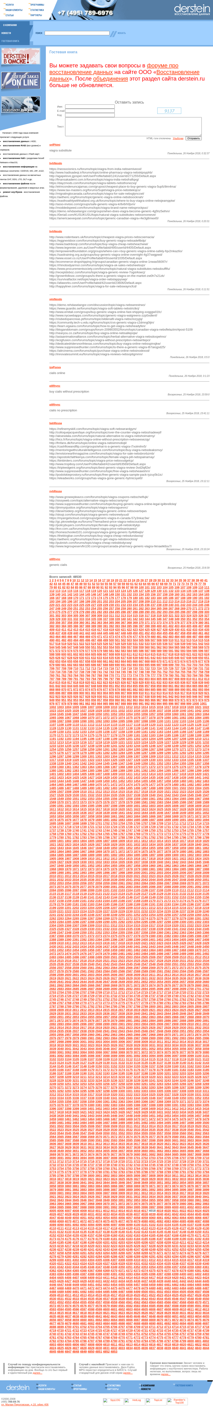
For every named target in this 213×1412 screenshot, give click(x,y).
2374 (106, 941)
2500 (106, 962)
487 (194, 641)
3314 (67, 1099)
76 (195, 588)
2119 (83, 898)
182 (147, 603)
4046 (205, 1219)
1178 (113, 740)
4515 (98, 1300)
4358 (182, 1272)
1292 (182, 758)
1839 (190, 849)
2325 (52, 934)
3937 (175, 1201)
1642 (129, 817)
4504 (175, 1296)
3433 (175, 1117)
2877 (98, 1025)
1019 (182, 712)
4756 (175, 1339)
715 (105, 673)
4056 (121, 1222)
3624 (190, 1148)
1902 (190, 860)
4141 (129, 1236)
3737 (90, 1170)
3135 (144, 1067)
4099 (129, 1229)
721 (141, 673)
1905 (52, 863)
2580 (75, 976)
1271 (182, 754)
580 (105, 655)
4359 (190, 1272)
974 (200, 705)
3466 (106, 1124)
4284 (98, 1261)
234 (135, 610)
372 (153, 627)
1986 (190, 874)
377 (182, 627)
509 (164, 645)
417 (99, 634)
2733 (121, 1001)
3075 (167, 1057)
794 (93, 684)
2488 (175, 958)
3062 (67, 1057)
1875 (144, 856)
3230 (67, 1085)
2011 (60, 881)
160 (176, 599)
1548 (52, 803)
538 (176, 648)
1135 (106, 733)
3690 (52, 1163)
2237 (182, 916)
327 (206, 620)
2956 (60, 1039)
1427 (90, 782)
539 (182, 648)
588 (153, 655)
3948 (98, 1205)
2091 (190, 891)
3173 (113, 1074)
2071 (197, 888)
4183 (129, 1244)
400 (159, 631)
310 (105, 620)
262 (141, 613)
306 (81, 620)
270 (188, 613)
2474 (67, 958)
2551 (175, 969)
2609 (136, 979)
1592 (67, 810)
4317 (190, 1265)
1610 (205, 810)
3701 (136, 1163)
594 (188, 655)
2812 (83, 1015)
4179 (98, 1244)
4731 (144, 1335)
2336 (136, 934)
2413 (83, 948)
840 (206, 687)
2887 (175, 1025)
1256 (67, 754)
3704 (159, 1163)
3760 (106, 1173)
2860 (129, 1022)
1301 (90, 761)
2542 (106, 969)
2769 (75, 1008)
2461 (129, 955)
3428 (136, 1117)
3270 (52, 1092)
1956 (121, 870)
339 (117, 624)
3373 (197, 1106)
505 (141, 645)
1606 (175, 810)
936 (135, 701)
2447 (182, 951)
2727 (75, 1001)
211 (159, 606)
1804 (83, 846)
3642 (167, 1152)
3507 (98, 1131)
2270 (113, 923)
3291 (52, 1096)
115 (69, 596)
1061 (182, 719)
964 (141, 705)
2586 (121, 976)
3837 (52, 1187)
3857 (205, 1187)
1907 (67, 863)
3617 (136, 1148)
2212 (152, 912)
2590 (152, 976)
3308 (182, 1096)
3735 (75, 1170)
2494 (60, 962)
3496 (175, 1127)
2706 (75, 997)
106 (176, 592)
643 (159, 662)
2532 (190, 965)
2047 (175, 884)
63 (140, 588)
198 (81, 606)
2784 (190, 1008)
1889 (90, 860)
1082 (182, 722)
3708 (190, 1163)
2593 (175, 976)
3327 (167, 1099)
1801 (60, 846)
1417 (175, 779)
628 (69, 662)
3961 (197, 1205)
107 (182, 592)
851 (111, 691)
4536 (98, 1303)
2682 (52, 993)
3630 (75, 1152)
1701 (98, 828)
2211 (144, 912)
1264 (129, 754)
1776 (190, 839)
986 (111, 708)
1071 (98, 722)
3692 (67, 1163)
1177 (106, 740)
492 (63, 645)
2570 (159, 972)
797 (111, 684)
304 (69, 620)
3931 (129, 1201)
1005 (75, 712)
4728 (121, 1335)
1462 (197, 786)
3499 (197, 1127)
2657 (182, 986)
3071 (136, 1057)
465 (63, 641)
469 (87, 641)
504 (135, 645)
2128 (152, 898)
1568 (205, 803)
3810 (167, 1180)
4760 (205, 1339)
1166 (182, 736)
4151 (205, 1236)
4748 (113, 1339)
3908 (113, 1198)
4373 (136, 1275)
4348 (106, 1272)
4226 (136, 1251)
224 (75, 610)
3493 (152, 1127)
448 (123, 638)
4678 (60, 1328)
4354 (152, 1272)
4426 (60, 1286)
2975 (205, 1039)
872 (75, 694)
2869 (197, 1022)
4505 (182, 1296)
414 (81, 634)
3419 (67, 1117)
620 (182, 659)
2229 (121, 916)
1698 (75, 828)
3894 (167, 1194)
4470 (75, 1293)
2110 (175, 895)
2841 (144, 1018)
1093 (106, 726)
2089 (175, 891)
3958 (175, 1205)
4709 (136, 1332)
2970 (167, 1039)
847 (87, 691)
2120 (90, 898)
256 (105, 613)
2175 (190, 905)
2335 (129, 934)
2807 (205, 1011)
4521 (144, 1300)
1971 (75, 874)
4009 (83, 1215)
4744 (83, 1339)
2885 (159, 1025)
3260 (136, 1089)
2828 (205, 1015)
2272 (129, 923)
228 (99, 610)
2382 (167, 941)
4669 (152, 1325)
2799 (144, 1011)
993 (153, 708)
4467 (52, 1293)
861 (171, 691)
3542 (205, 1134)
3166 (60, 1074)
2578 (60, 976)
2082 (121, 891)
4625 (136, 1317)
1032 (121, 715)
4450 (83, 1289)
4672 (175, 1325)
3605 (205, 1145)
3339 (98, 1103)
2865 (167, 1022)
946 (194, 701)
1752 (167, 835)
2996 (205, 1043)
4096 (106, 1229)
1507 (60, 796)
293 (164, 617)
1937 (136, 867)
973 (194, 705)
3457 (197, 1120)
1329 (144, 765)
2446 (175, 951)
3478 (197, 1124)
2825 (182, 1015)
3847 (129, 1187)
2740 (175, 1001)
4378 (175, 1275)
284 (111, 617)
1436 (159, 782)
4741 (60, 1339)
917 (182, 698)
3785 (136, 1177)
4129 (197, 1233)
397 (141, 631)
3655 (106, 1155)
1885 (60, 860)
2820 (144, 1015)
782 (182, 680)
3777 (75, 1177)
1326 (121, 765)
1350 (144, 768)
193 (51, 606)
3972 (121, 1208)
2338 (152, 934)
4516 (106, 1300)
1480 (175, 789)
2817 (121, 1015)
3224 (182, 1082)
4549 (197, 1303)
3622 (175, 1148)
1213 (60, 747)
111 (206, 592)
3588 (75, 1145)
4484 (182, 1293)
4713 (167, 1332)
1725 (121, 831)
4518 (121, 1300)
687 (99, 669)
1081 (175, 722)
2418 (121, 948)
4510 (60, 1300)
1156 (106, 736)
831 (153, 687)
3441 (75, 1120)
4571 (205, 1307)
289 (141, 617)
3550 (106, 1138)
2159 (67, 905)
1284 (121, 758)
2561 (90, 972)
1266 (144, 754)
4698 (52, 1332)
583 (123, 655)
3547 (83, 1138)
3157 (152, 1071)
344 (147, 624)
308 (93, 620)
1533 (98, 800)
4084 (175, 1226)
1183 (152, 740)
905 (111, 698)
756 (188, 677)
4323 (75, 1268)
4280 (67, 1261)
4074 (98, 1226)
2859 (121, 1022)
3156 (144, 1071)
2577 (52, 976)
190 (194, 603)
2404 (175, 944)
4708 (129, 1332)
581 (111, 655)
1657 (83, 821)
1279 (83, 758)
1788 (121, 842)
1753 (175, 835)
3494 (159, 1127)
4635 (52, 1321)
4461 (167, 1289)
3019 (60, 1050)
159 (171, 599)
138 (206, 596)
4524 (167, 1300)
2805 (190, 1011)
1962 (167, 870)
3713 (67, 1166)
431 (182, 634)
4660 (83, 1325)
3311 (205, 1096)
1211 (205, 743)
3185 (205, 1074)
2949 (167, 1036)
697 (159, 669)
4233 (190, 1251)
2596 (197, 976)
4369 (106, 1275)
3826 (129, 1184)
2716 (152, 997)
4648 (152, 1321)
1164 (167, 736)
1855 (152, 853)
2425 (175, 948)
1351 (152, 768)
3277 (106, 1092)
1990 (60, 877)
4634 (205, 1317)
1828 (106, 849)
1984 (175, 874)
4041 (167, 1219)
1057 (152, 719)
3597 (144, 1145)
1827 (98, 849)
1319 (67, 765)
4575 (75, 1310)
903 (99, 698)
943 (176, 701)
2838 (121, 1018)
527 (111, 648)
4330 (129, 1268)
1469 (90, 789)
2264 (67, 923)
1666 (152, 821)
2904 (144, 1029)
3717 (98, 1166)
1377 (190, 772)
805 (159, 684)
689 (111, 669)
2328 (75, 934)
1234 (60, 750)
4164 (144, 1240)
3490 (129, 1127)
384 (63, 631)
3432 (167, 1117)
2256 (167, 920)
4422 (190, 1282)
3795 (52, 1180)
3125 (67, 1067)
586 (141, 655)
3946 (83, 1205)
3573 (121, 1141)
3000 (75, 1046)
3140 (182, 1067)
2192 (159, 909)
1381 (60, 775)
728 (182, 673)
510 (171, 645)
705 (206, 669)
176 (111, 603)
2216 (182, 912)
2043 (144, 884)
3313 (60, 1099)
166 (51, 603)
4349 (113, 1272)
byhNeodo (55, 168)
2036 (90, 884)
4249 (152, 1254)
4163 (136, 1240)
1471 (106, 789)
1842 (52, 853)
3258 (121, 1089)
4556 (90, 1307)
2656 (175, 986)
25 (137, 585)
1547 (205, 800)
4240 (83, 1254)
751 (159, 677)
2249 (113, 920)
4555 (83, 1307)
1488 (75, 793)
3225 (190, 1082)
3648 (52, 1155)
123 (117, 596)
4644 (121, 1321)
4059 (144, 1222)
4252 (175, 1254)
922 (51, 701)
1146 (190, 733)
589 (159, 655)
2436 (98, 951)
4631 (182, 1317)
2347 (60, 937)
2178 (52, 909)
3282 (144, 1092)
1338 (52, 768)
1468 (83, 789)
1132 (83, 733)
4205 (136, 1247)
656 (75, 666)
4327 (106, 1268)
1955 (113, 870)
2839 (129, 1018)
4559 (113, 1307)
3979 (175, 1208)
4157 (90, 1240)
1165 (175, 736)
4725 (98, 1335)
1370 (136, 772)
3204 (190, 1078)
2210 (136, 912)
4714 (175, 1332)
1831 (129, 849)
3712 (60, 1166)
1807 (106, 846)
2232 (144, 916)
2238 (190, 916)
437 (57, 638)
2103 (121, 895)
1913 (113, 863)
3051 (144, 1053)
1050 (98, 719)
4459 (152, 1289)
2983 (106, 1043)
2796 (121, 1011)
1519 (152, 796)
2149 (152, 902)
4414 (129, 1282)
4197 (75, 1247)
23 (129, 585)
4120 (129, 1233)
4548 (190, 1303)
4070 (67, 1226)
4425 (52, 1286)
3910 (129, 1198)
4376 (159, 1275)
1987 (197, 874)
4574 (67, 1310)
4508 (205, 1296)
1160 (136, 736)
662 (111, 666)
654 (63, 666)
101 (147, 592)
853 (123, 691)
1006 (83, 712)
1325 (113, 765)
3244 (175, 1085)
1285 (129, 758)
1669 (175, 821)
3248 (205, 1085)
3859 (60, 1191)
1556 (113, 803)
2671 (129, 990)
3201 (167, 1078)
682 (69, 669)
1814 (159, 846)
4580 (113, 1310)
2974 (197, 1039)
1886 (67, 860)
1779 (52, 842)
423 (135, 634)
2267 (90, 923)
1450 (106, 786)
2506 (152, 962)
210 (153, 606)
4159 (106, 1240)
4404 (52, 1282)
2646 (98, 986)
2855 (90, 1022)
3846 (121, 1187)
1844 (67, 853)
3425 (113, 1117)
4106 (182, 1229)
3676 (106, 1159)
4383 (52, 1279)
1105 (197, 726)
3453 (167, 1120)
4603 (129, 1314)
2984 (113, 1043)
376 (176, 627)
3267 (190, 1089)
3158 (159, 1071)
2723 (205, 997)
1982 (159, 874)
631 (87, 662)
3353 (205, 1103)
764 (75, 680)
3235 (106, 1085)
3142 (197, 1067)
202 (105, 606)
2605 (106, 979)
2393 (90, 944)
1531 (83, 800)
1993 (83, 877)
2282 (205, 923)
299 (200, 617)
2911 (197, 1029)
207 (135, 606)
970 (176, 705)
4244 (113, 1254)
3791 (182, 1177)
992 (147, 708)
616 (159, 659)
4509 (52, 1300)
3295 (83, 1096)
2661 (52, 990)
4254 (190, 1254)
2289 (98, 927)
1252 (197, 750)
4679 (67, 1328)
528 (117, 648)
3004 (106, 1046)
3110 (113, 1064)
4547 (182, 1303)
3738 (98, 1170)
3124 (60, 1067)
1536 (121, 800)
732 (206, 673)
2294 (136, 927)
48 (76, 588)
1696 (60, 828)
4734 (167, 1335)
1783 (83, 842)
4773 (144, 1342)
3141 (190, 1067)
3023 (90, 1050)
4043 (182, 1219)
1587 (190, 807)
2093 (205, 891)
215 (182, 606)
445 (105, 638)
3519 (190, 1131)
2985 (121, 1043)
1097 (136, 726)
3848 (136, 1187)
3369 (167, 1106)
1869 (98, 856)
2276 (159, 923)
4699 (60, 1332)
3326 (159, 1099)
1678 (83, 824)
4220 (90, 1251)
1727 (136, 831)
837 (188, 687)
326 (200, 620)
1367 (113, 772)
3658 (129, 1155)
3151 (106, 1071)
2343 (190, 934)
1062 (190, 719)
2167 (129, 905)
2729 (90, 1001)
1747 (129, 835)
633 (99, 662)
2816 (113, 1015)
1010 (113, 712)
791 (75, 684)
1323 (98, 765)
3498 (190, 1127)
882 (135, 694)
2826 (190, 1015)
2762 (182, 1004)
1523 (182, 796)
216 (188, 606)
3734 (67, 1170)
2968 (152, 1039)
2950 (175, 1036)
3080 (205, 1057)
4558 (106, 1307)
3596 (136, 1145)
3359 (90, 1106)
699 (171, 669)
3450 (144, 1120)
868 (51, 694)
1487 (67, 793)
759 (206, 677)
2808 (52, 1015)
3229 (60, 1085)
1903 (197, 860)
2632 (152, 983)
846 (81, 691)
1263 (121, 754)
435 (206, 634)
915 (171, 698)
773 (129, 680)
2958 (75, 1039)
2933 (205, 1032)
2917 (83, 1032)
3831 (167, 1184)
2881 (129, 1025)
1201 (129, 743)
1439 (182, 782)
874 (87, 694)
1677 (75, 824)
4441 (175, 1286)
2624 (90, 983)
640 (141, 662)
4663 (106, 1325)
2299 (175, 927)
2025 (167, 881)
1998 (121, 877)
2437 (106, 951)
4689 (144, 1328)
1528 (60, 800)
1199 (113, 743)
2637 (190, 983)
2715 (144, 997)
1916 (136, 863)
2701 (197, 993)
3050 (136, 1053)
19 (112, 585)
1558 (129, 803)
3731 (205, 1166)
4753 (152, 1339)
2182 (83, 909)
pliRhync (54, 390)
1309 (152, 761)
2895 (75, 1029)
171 (81, 603)
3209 (67, 1082)
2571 (167, 972)
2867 (182, 1022)
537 (171, 648)
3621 (167, 1148)
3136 (152, 1067)
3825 (121, 1184)
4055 (113, 1222)
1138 (129, 733)
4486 (197, 1293)
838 (194, 687)
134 (182, 596)
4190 (182, 1244)
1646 (159, 817)
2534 (205, 965)
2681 (205, 990)
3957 (167, 1205)
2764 (197, 1004)
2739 (167, 1001)
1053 (121, 719)
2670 (121, 990)
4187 (159, 1244)
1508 (67, 796)
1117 (129, 729)
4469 (67, 1293)
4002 (190, 1212)
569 (200, 652)
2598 (52, 979)
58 (119, 588)
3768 (167, 1173)
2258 (182, 920)
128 (147, 596)
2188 (129, 909)
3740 (113, 1170)
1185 (167, 740)
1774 (175, 839)
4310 (136, 1265)
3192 (98, 1078)
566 (182, 652)
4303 (83, 1265)
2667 (98, 990)
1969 (60, 874)
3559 (175, 1138)
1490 (90, 793)
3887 (113, 1194)
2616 (190, 979)
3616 (129, 1148)
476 (129, 641)
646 (176, 662)
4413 (121, 1282)
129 (153, 596)
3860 (67, 1191)
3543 (52, 1138)
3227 (205, 1082)
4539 (121, 1303)
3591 (98, 1145)
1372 (152, 772)
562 (159, 652)
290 (147, 617)
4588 (175, 1310)
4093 (83, 1229)
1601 (136, 810)
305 (75, 620)
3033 (167, 1050)
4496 (113, 1296)
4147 (175, 1236)
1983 (167, 874)
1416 (167, 779)
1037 (159, 715)
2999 (67, 1046)
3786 (144, 1177)
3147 (75, 1071)
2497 (83, 962)
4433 (113, 1286)
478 (141, 641)
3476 (182, 1124)
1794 (167, 842)
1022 (205, 712)
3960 (190, 1205)
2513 (205, 962)
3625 (197, 1148)
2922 (121, 1032)
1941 (167, 867)
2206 (106, 912)
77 (199, 588)
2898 (98, 1029)
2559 (75, 972)
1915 (129, 863)
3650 (67, 1155)
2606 (113, 979)
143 (75, 599)
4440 (167, 1286)
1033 (129, 715)
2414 (90, 948)
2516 (67, 965)
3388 (152, 1110)
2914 (60, 1032)
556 (123, 652)
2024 (159, 881)
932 (111, 701)
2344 (197, 934)
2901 (121, 1029)
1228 (175, 747)
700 (176, 669)
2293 (129, 927)
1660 (106, 821)
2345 (205, 934)
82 (63, 592)
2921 (113, 1032)
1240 (106, 750)
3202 (175, 1078)
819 (81, 687)
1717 (60, 831)
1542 (167, 800)
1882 (197, 856)
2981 (90, 1043)
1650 (190, 817)
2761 (175, 1004)
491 (57, 645)
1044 (52, 719)
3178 (152, 1074)
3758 (90, 1173)
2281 (197, 923)
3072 (144, 1057)
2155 (197, 902)
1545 (190, 800)
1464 (52, 789)
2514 (52, 965)
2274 (144, 923)
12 (82, 585)
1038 (167, 715)
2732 (113, 1001)
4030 (83, 1219)
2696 (159, 993)
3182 (182, 1074)
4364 (67, 1275)
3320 (113, 1099)
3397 (60, 1113)
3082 (60, 1060)
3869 (136, 1191)
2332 (106, 934)
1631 (205, 814)
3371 (182, 1106)
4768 (106, 1342)
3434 (182, 1117)
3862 (83, 1191)
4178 (90, 1244)
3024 (98, 1050)
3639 (144, 1152)
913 (159, 698)
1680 (98, 824)
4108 (197, 1229)
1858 (175, 853)
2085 (144, 891)
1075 (129, 722)
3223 (175, 1082)
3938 (182, 1201)
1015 (152, 712)
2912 (205, 1029)
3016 (197, 1046)
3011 (159, 1046)
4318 (197, 1265)
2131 (175, 898)
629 (75, 662)
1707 (144, 828)
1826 (90, 849)
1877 (159, 856)
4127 (182, 1233)
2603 (90, 979)
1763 (90, 839)
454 (159, 638)
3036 (190, 1050)
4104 (167, 1229)
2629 (129, 983)
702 (188, 669)
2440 (129, 951)
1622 (136, 814)
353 (200, 624)
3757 (83, 1173)
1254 (52, 754)
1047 (75, 719)
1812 (144, 846)
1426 (83, 782)
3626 (205, 1148)
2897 (90, 1029)
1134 (98, 733)
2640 (52, 986)
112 (51, 596)
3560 (182, 1138)
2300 (182, 927)
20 (116, 585)
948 (206, 701)
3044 (90, 1053)
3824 (113, 1184)
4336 (175, 1268)
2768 (67, 1008)
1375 (175, 772)
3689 (205, 1159)
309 (99, 620)
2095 (60, 895)
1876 (152, 856)
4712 (159, 1332)
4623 (121, 1317)
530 (129, 648)
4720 (60, 1335)
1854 (144, 853)
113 (57, 596)
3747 (167, 1170)
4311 (144, 1265)
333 (81, 624)
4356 (167, 1272)
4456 (129, 1289)
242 (182, 610)
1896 (144, 860)
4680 (75, 1328)
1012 (129, 712)
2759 (159, 1004)
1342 (83, 768)
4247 (136, 1254)
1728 (144, 831)
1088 (67, 726)
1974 (98, 874)
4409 (90, 1282)
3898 (197, 1194)
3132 (121, 1067)
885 (153, 694)
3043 (83, 1053)
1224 (144, 747)
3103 (60, 1064)
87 (85, 592)
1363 (83, 772)
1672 (197, 821)
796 (105, 684)
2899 (106, 1029)
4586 (159, 1310)
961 (123, 705)
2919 (98, 1032)
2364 (190, 937)
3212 (90, 1082)
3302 (136, 1096)
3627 (52, 1152)
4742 (67, 1339)
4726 (106, 1335)
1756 (197, 835)
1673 (205, 821)
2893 (60, 1029)
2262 (52, 923)
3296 (90, 1096)
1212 (52, 747)
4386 (75, 1279)
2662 (60, 990)
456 (171, 638)
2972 (182, 1039)
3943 (60, 1205)
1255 (60, 754)
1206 (167, 743)
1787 (113, 842)
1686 (144, 824)
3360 (98, 1106)
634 (105, 662)
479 (147, 641)
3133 (129, 1067)
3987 (75, 1212)
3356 (67, 1106)
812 (200, 684)
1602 (144, 810)
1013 (136, 712)
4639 (83, 1321)
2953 (197, 1036)
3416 (205, 1113)
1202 (136, 743)
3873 (167, 1191)
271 (194, 613)
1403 (67, 779)
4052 (90, 1222)
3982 (197, 1208)
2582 (90, 976)
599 (57, 659)
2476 (83, 958)
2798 (136, 1011)
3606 (52, 1148)
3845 (113, 1187)
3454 (175, 1120)
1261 (106, 754)
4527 (190, 1300)
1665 (144, 821)
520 (69, 648)
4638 (75, 1321)
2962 (106, 1039)
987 (117, 708)
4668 (144, 1325)
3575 (136, 1141)
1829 (113, 849)
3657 (121, 1155)
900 (81, 698)
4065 (190, 1222)
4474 (106, 1293)
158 (164, 599)
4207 (152, 1247)
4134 (75, 1236)
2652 (144, 986)
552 (99, 652)
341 (129, 624)
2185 (106, 909)
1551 (75, 803)
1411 (129, 779)
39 (197, 585)
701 (182, 669)
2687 (90, 993)
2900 (113, 1029)
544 (51, 652)
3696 (98, 1163)
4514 (90, 1300)
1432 (129, 782)
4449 (75, 1289)
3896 (182, 1194)
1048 (83, 719)
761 (57, 680)
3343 (129, 1103)
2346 (52, 937)
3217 (129, 1082)
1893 (121, 860)
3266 (182, 1089)
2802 (167, 1011)
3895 (175, 1194)
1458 (167, 786)
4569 (190, 1307)
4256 (205, 1254)
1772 (159, 839)
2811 (75, 1015)
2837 (113, 1018)
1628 (182, 814)
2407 (197, 944)
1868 (90, 856)
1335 (190, 765)
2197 (197, 909)
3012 (167, 1046)
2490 (190, 958)
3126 (75, 1067)
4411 (106, 1282)
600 (63, 659)
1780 (60, 842)
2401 (152, 944)
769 (105, 680)
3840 (75, 1187)
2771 (90, 1008)
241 (176, 610)
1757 (205, 835)
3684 (167, 1159)
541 (194, 648)
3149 (90, 1071)
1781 (67, 842)
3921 (52, 1201)
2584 (106, 976)
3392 (182, 1110)
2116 (60, 898)
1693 (197, 824)
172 (87, 603)
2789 (67, 1011)
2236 (175, 916)
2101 (106, 895)
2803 (175, 1011)
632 (93, 662)
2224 (83, 916)
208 (141, 606)
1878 (167, 856)
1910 (90, 863)
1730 (159, 831)
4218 (75, 1251)
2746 (60, 1004)
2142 (98, 902)
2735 (136, 1001)
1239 (98, 750)
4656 (52, 1325)
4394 (136, 1279)
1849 (106, 853)
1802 (67, 846)
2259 (190, 920)
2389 (60, 944)
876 (99, 694)
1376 (182, 772)
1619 (113, 814)
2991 (167, 1043)
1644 (144, 817)
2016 (98, 881)
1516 (129, 796)
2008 (197, 877)
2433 (75, 951)
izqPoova (54, 372)
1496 (136, 793)
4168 (175, 1240)
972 (188, 705)
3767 (159, 1173)
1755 (190, 835)
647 (182, 662)
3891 (144, 1194)
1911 (98, 863)
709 (69, 673)
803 (147, 684)
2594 (182, 976)
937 (141, 701)
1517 (136, 796)
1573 (83, 807)
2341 (175, 934)
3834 (190, 1184)
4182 (121, 1244)
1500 (167, 793)
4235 (205, 1251)
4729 (129, 1335)
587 (147, 655)
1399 (197, 775)
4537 (106, 1303)
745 (123, 677)
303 (63, 620)
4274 (182, 1258)
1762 (83, 839)
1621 (129, 814)
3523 (60, 1134)
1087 (60, 726)
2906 (159, 1029)
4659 (75, 1325)
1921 (175, 863)
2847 (190, 1018)
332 (75, 624)
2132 (182, 898)
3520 (197, 1131)
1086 (52, 726)
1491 (98, 793)
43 (55, 588)
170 (75, 603)
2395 (106, 944)
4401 (190, 1279)
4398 (167, 1279)
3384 (121, 1110)
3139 (175, 1067)
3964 (60, 1208)
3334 (60, 1103)
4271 (159, 1258)
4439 (159, 1286)
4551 (52, 1307)
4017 (144, 1215)
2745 (52, 1004)
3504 (75, 1131)
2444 (159, 951)
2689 (106, 993)
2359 (152, 937)
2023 (152, 881)
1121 (159, 729)
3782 (113, 1177)
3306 (167, 1096)
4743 (75, 1339)
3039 (52, 1053)
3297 (98, 1096)
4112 (67, 1233)
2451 (52, 955)
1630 (197, 814)
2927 (159, 1032)
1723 (106, 831)
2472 (52, 958)
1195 (83, 743)
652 (51, 666)
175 (105, 603)
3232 (83, 1085)
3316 (83, 1099)
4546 (175, 1303)
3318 (98, 1099)
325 (194, 620)
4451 (90, 1289)
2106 (144, 895)
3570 (98, 1141)
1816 (175, 846)
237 (153, 610)
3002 (90, 1046)
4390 (106, 1279)
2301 (190, 927)
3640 (152, 1152)
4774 (152, 1342)
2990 (159, 1043)
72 (178, 588)
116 (75, 596)
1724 (113, 831)
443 (93, 638)
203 (111, 606)
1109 (67, 729)
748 (141, 677)
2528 (159, 965)
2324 (205, 930)
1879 (175, 856)
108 (188, 592)
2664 (75, 990)
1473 (121, 789)
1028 (90, 715)
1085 (205, 722)
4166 (159, 1240)
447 (117, 638)
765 (81, 680)
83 (67, 592)
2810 (67, 1015)
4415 (136, 1282)
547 (69, 652)
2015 (90, 881)
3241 (152, 1085)
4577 (90, 1310)
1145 (182, 733)
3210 (75, 1082)
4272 (167, 1258)
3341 (113, 1103)
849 (99, 691)
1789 (129, 842)
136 (194, 596)
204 (117, 606)
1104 (190, 726)
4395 (144, 1279)
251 (75, 613)
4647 (144, 1321)
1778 (205, 839)
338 (111, 624)
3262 (152, 1089)
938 (147, 701)
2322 (190, 930)
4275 (190, 1258)
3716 (90, 1166)
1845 (75, 853)
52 (93, 588)
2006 (182, 877)
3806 (136, 1180)
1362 (75, 772)
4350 (121, 1272)
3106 (83, 1064)
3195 (121, 1078)
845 (75, 691)
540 (188, 648)
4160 (113, 1240)
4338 (190, 1268)
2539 (83, 969)
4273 (175, 1258)
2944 (129, 1036)
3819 (75, 1184)
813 (206, 684)
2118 (75, 898)
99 (136, 592)
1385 (90, 775)
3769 (175, 1173)
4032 (98, 1219)
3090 (121, 1060)
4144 (152, 1236)
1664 (136, 821)
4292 (159, 1261)
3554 (136, 1138)
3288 (190, 1092)
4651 (175, 1321)
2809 (60, 1015)
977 (57, 708)
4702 (83, 1332)
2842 (152, 1018)
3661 (152, 1155)
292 (159, 617)
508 (159, 645)
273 (206, 613)
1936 (129, 867)
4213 (197, 1247)
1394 (159, 775)
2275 (152, 923)
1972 (83, 874)
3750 (190, 1170)
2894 (67, 1029)
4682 (90, 1328)
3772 (197, 1173)
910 (141, 698)
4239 (75, 1254)
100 (141, 592)
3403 (106, 1113)
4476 (121, 1293)
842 (57, 691)
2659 (197, 986)
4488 (52, 1296)
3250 (60, 1089)
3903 (75, 1198)
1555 (106, 803)
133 (176, 596)
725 (164, 673)
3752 (205, 1170)
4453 (106, 1289)
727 (176, 673)
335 (93, 624)
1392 (144, 775)
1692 (190, 824)
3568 (83, 1141)
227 (93, 610)
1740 (75, 835)
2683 (60, 993)
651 (206, 662)
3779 (90, 1177)
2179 (60, 909)
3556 (152, 1138)
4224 (121, 1251)
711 (81, 673)
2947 (152, 1036)
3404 (113, 1113)
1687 (152, 824)
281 (93, 617)
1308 (144, 761)
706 (51, 673)
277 (69, 617)
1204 (152, 743)
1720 (83, 831)
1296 (52, 761)
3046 (106, 1053)
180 (135, 603)
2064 (144, 888)
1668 (167, 821)
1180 (129, 740)
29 (154, 585)
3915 (167, 1198)
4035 (121, 1219)
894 (206, 694)
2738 (159, 1001)
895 (51, 698)
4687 (129, 1328)
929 (93, 701)
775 (141, 680)
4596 (75, 1314)
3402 (98, 1113)
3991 (106, 1212)
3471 (144, 1124)
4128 (190, 1233)
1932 (98, 867)
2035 (83, 884)
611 (129, 659)
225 (81, 610)
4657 (60, 1325)
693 (135, 669)
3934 (152, 1201)
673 (176, 666)
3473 (159, 1124)
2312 (113, 930)
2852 (67, 1022)
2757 (144, 1004)
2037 (98, 884)
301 (51, 620)
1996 (106, 877)
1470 (98, 789)
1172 (67, 740)
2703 (52, 997)
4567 (175, 1307)
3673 (83, 1159)
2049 (190, 884)
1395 (167, 775)
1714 (197, 828)
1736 (205, 831)
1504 (197, 793)
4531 (60, 1303)
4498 (129, 1296)
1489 (83, 793)
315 (135, 620)
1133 (90, 733)
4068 (52, 1226)
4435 (129, 1286)
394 (123, 631)
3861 (75, 1191)
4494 (98, 1296)
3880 (60, 1194)
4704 (98, 1332)
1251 (190, 750)
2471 (205, 955)
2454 (75, 955)
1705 (129, 828)
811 (194, 684)
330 (63, 624)
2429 (205, 948)
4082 (159, 1226)
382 (51, 631)
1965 (190, 870)
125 (129, 596)
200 (93, 606)
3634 (106, 1152)
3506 (90, 1131)
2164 (106, 905)
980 (75, 708)
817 (69, 687)
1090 (83, 726)
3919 (197, 1198)
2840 (136, 1018)
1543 (175, 800)
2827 (197, 1015)
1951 (83, 870)
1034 (136, 715)
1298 (67, 761)
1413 (144, 779)
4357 (175, 1272)
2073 (52, 891)
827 (129, 687)
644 (164, 662)
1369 (129, 772)
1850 (113, 853)
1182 (144, 740)
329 (57, 624)
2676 (167, 990)
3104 (67, 1064)
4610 (182, 1314)
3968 (90, 1208)
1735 (197, 831)
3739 (106, 1170)
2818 (129, 1015)
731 (200, 673)
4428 (75, 1286)
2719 (175, 997)
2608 (129, 979)
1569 (52, 807)
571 (51, 655)
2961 (98, 1039)
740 (93, 677)
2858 (113, 1022)
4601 (113, 1314)
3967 (83, 1208)
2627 (113, 983)
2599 (60, 979)
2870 (205, 1022)
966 (153, 705)
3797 (67, 1180)
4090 (60, 1229)
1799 (205, 842)
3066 (98, 1057)
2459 (113, 955)
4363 (60, 1275)
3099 (190, 1060)
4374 (144, 1275)
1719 (75, 831)
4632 (190, 1317)
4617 (75, 1317)
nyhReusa (55, 496)
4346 (90, 1272)
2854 (83, 1022)
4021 (175, 1215)
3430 (152, 1117)
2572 (175, 972)
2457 (98, 955)
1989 (52, 877)
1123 (175, 729)
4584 (144, 1310)
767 (93, 680)
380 (200, 627)
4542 (144, 1303)
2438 (113, 951)
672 (171, 666)
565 (176, 652)
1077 (144, 722)
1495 (129, 793)
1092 (98, 726)
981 (81, 708)
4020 (167, 1215)
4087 (197, 1226)
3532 (129, 1134)
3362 (113, 1106)
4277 (205, 1258)
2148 (144, 902)
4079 (136, 1226)
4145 (159, 1236)
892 (194, 694)
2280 (190, 923)
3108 (98, 1064)
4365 (75, 1275)
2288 (90, 927)
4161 (121, 1240)
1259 (90, 754)
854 (129, 691)
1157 (113, 736)
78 (203, 588)
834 (171, 687)
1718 (67, 831)
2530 (175, 965)
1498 (152, 793)
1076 (136, 722)
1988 (205, 874)
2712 (121, 997)
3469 (129, 1124)
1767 (121, 839)
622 (194, 659)
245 (200, 610)
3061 (60, 1057)
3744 (144, 1170)
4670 (159, 1325)
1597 (106, 810)
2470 (197, 955)
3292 (60, 1096)
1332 (167, 765)
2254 (152, 920)
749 (147, 677)
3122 (205, 1064)
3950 (113, 1205)
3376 (60, 1110)
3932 (136, 1201)
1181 (136, 740)
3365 (136, 1106)
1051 (106, 719)
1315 (197, 761)
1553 (90, 803)
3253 (83, 1089)
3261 (144, 1089)
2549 (159, 969)
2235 (167, 916)
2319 (167, 930)
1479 (167, 789)
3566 (67, 1141)
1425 (75, 782)
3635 (113, 1152)
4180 (106, 1244)
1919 (159, 863)
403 (176, 631)
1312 (175, 761)
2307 (75, 930)
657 (81, 666)
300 (206, 617)
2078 (90, 891)
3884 (90, 1194)
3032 (159, 1050)
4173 (52, 1244)
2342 (182, 934)
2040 (121, 884)
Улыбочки (186, 143)
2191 (152, 909)
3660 (144, 1155)
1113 (98, 729)
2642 (67, 986)
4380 (190, 1275)
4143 (144, 1236)
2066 (159, 888)
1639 (106, 817)
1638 (98, 817)
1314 (190, 761)
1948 (60, 870)
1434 (144, 782)
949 (51, 705)
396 (135, 631)
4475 (113, 1293)
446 (111, 638)
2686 (83, 993)
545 (57, 652)
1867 (83, 856)
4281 (75, 1261)
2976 (52, 1043)
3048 (121, 1053)
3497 (182, 1127)
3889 (129, 1194)
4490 (67, 1296)
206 (129, 606)
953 (75, 705)
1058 (159, 719)
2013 (75, 881)
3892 (152, 1194)
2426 (182, 948)
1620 (121, 814)
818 (75, 687)
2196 (190, 909)
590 (164, 655)
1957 (129, 870)
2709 (98, 997)
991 (141, 708)
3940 (197, 1201)
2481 (121, 958)
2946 (144, 1036)
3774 (52, 1177)
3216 (121, 1082)
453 (153, 638)
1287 (144, 758)
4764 (75, 1342)
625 (51, 662)
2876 (90, 1025)
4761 (52, 1342)
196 (69, 606)
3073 (152, 1057)
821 (93, 687)
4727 (113, 1335)
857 (147, 691)
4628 (159, 1317)
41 (205, 585)
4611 (190, 1314)
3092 (136, 1060)
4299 (52, 1265)
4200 (98, 1247)
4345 (83, 1272)
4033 (106, 1219)
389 (93, 631)
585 (135, 655)
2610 (144, 979)
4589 (182, 1310)
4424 (205, 1282)
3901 (60, 1198)
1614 (75, 814)
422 (129, 634)
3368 (159, 1106)
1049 (90, 719)
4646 (136, 1321)
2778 (144, 1008)
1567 (197, 803)
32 (167, 585)
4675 (197, 1325)
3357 (75, 1106)
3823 (106, 1184)
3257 (113, 1089)
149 (111, 599)
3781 (106, 1177)
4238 (67, 1254)
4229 (159, 1251)
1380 (52, 775)
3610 (83, 1148)
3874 (175, 1191)
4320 (52, 1268)
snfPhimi (54, 149)
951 (63, 705)
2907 (167, 1029)
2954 (205, 1036)
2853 (75, 1022)
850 (105, 691)
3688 (197, 1159)
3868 (129, 1191)
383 (57, 631)
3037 (197, 1050)
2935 (60, 1036)
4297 (197, 1261)
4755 (167, 1339)
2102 (113, 895)
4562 (136, 1307)
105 (171, 592)
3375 (52, 1110)
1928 (67, 867)
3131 (113, 1067)
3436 (197, 1117)
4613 (205, 1314)
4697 (205, 1328)
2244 (75, 920)
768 (99, 680)
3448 (129, 1120)
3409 (152, 1113)
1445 (67, 786)
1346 (113, 768)
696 (153, 669)
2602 (83, 979)
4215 (52, 1251)
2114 (205, 895)
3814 (197, 1180)
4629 (167, 1317)
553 (105, 652)
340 (123, 624)
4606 (152, 1314)
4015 (129, 1215)
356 (57, 627)
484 (176, 641)
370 (141, 627)
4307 (113, 1265)
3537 (167, 1134)
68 (161, 588)
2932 (197, 1032)
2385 (190, 941)
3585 (52, 1145)
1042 (197, 715)
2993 (182, 1043)
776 (147, 680)
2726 (67, 1001)
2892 (52, 1029)
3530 (113, 1134)
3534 (144, 1134)
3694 (83, 1163)
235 (141, 610)
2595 (190, 976)
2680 (197, 990)
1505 (205, 793)
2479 (106, 958)
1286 (136, 758)
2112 (190, 895)
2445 (167, 951)
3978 (167, 1208)
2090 (182, 891)
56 (110, 588)
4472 (90, 1293)
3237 (121, 1085)
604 (87, 659)
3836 (205, 1184)
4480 (152, 1293)
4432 (106, 1286)
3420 (75, 1117)
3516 (167, 1131)
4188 (167, 1244)
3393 (190, 1110)
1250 (182, 750)
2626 (106, 983)
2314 (129, 930)
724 (159, 673)
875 (93, 694)
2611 (152, 979)
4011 (98, 1215)
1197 (98, 743)
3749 (182, 1170)
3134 (136, 1067)
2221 (60, 916)
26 (141, 585)
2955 (52, 1039)
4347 (98, 1272)
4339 (197, 1268)
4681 (83, 1328)
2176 (197, 905)
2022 (144, 881)
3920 (205, 1198)
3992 (113, 1212)
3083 (67, 1060)
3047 (113, 1053)
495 (81, 645)
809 (182, 684)
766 (87, 680)
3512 (136, 1131)
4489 (60, 1296)
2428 (197, 948)
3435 (190, 1117)
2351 (90, 937)
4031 (90, 1219)
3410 (159, 1113)
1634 (67, 817)
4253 (182, 1254)
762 (63, 680)
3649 (60, 1155)
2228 (113, 916)
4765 (83, 1342)
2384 (182, 941)
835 (176, 687)
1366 (106, 772)
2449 (197, 951)
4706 (113, 1332)
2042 (136, 884)
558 (135, 652)
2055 (75, 888)
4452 (98, 1289)
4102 (152, 1229)
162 (188, 599)
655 (69, 666)
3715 (83, 1166)
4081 (152, 1226)
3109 (106, 1064)
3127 (83, 1067)
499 (105, 645)
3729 (190, 1166)
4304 (90, 1265)
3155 (136, 1071)
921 (206, 698)
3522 (52, 1134)
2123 (113, 898)
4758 (190, 1339)
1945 (197, 867)
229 (105, 610)
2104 (129, 895)
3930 (121, 1201)
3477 (190, 1124)
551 (93, 652)
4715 (182, 1332)
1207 (175, 743)
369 (135, 627)
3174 (121, 1074)
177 (117, 603)
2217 (190, 912)
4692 (167, 1328)
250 (69, 613)
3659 (136, 1155)
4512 (75, 1300)
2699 (182, 993)
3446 (113, 1120)
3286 (175, 1092)
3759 (98, 1173)
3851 (159, 1187)
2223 (75, 916)
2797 (129, 1011)
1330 (152, 765)
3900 (52, 1198)
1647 (167, 817)
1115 (113, 729)
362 (93, 627)
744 (117, 677)
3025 (106, 1050)
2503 (129, 962)
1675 (60, 824)
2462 (136, 955)
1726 (129, 831)
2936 (67, 1036)
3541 (197, 1134)
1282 (106, 758)
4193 (205, 1244)
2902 (129, 1029)
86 (80, 592)
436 (51, 638)
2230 (129, 916)
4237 (60, 1254)
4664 (113, 1325)
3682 (152, 1159)
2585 (113, 976)
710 (75, 673)
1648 (175, 817)
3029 (136, 1050)
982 (87, 708)
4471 (83, 1293)
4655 (205, 1321)
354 (206, 624)
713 (93, 673)
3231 (75, 1085)
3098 (182, 1060)
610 (123, 659)
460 (194, 638)
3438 (52, 1120)
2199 (52, 912)
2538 (75, 969)
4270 (152, 1258)
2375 (113, 941)
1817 (182, 846)
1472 (113, 789)
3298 (106, 1096)
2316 (144, 930)
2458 (106, 955)
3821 (90, 1184)
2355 (121, 937)
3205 (197, 1078)
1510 (83, 796)
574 (69, 655)
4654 (197, 1321)
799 (123, 684)
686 (93, 669)
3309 (190, 1096)
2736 (144, 1001)
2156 (205, 902)
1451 (113, 786)
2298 (167, 927)
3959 (182, 1205)
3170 (90, 1074)
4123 (152, 1233)
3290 (205, 1092)
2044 (152, 884)
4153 (60, 1240)
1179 (121, 740)
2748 (75, 1004)
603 (81, 659)
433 (194, 634)
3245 (182, 1085)
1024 (60, 715)
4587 (167, 1310)
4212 (190, 1247)
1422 (52, 782)
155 (147, 599)
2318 (159, 930)
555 (117, 652)
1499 (159, 793)
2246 (90, 920)
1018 (175, 712)
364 (105, 627)
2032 (60, 884)
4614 (52, 1317)
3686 (182, 1159)
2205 (98, 912)
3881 (67, 1194)
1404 (75, 779)
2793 (98, 1011)
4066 (197, 1222)
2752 (106, 1004)
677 (200, 666)
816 (63, 687)
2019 (121, 881)
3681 (144, 1159)
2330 (90, 934)
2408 (205, 944)
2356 (129, 937)
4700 (67, 1332)
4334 (159, 1268)
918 (188, 698)
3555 (144, 1138)
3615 (121, 1148)
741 (99, 677)
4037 (136, 1219)
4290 (144, 1261)
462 (206, 638)
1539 (144, 800)
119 (93, 596)
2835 (98, 1018)
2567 (136, 972)
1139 (136, 733)
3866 (113, 1191)
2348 (67, 937)
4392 (121, 1279)
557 (129, 652)
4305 (98, 1265)
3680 (136, 1159)
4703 (90, 1332)
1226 (159, 747)
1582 (152, 807)
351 (188, 624)
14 (90, 585)
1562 (159, 803)
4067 (205, 1222)
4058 (136, 1222)
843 (63, 691)
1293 (190, 758)
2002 (152, 877)
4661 (90, 1325)
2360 (159, 937)
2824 (175, 1015)
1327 (129, 765)
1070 (90, 722)
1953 (98, 870)
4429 (83, 1286)
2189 (136, 909)
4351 (129, 1272)
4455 (121, 1289)
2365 (197, 937)
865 (194, 691)
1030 (106, 715)
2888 (182, 1025)
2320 (175, 930)
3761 (113, 1173)
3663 (167, 1155)
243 (188, 610)
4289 (136, 1261)
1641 (121, 817)
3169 (83, 1074)
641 (147, 662)
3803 (113, 1180)
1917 (144, 863)
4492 (83, 1296)
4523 (159, 1300)
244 (194, 610)
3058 (197, 1053)
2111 (182, 895)
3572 (113, 1141)
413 (75, 634)
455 (164, 638)
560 (147, 652)
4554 (75, 1307)
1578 (121, 807)
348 (171, 624)
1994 (90, 877)
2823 (167, 1015)
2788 (60, 1011)
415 (87, 634)
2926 (152, 1032)
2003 (159, 877)
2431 (60, 951)
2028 (190, 881)
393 (117, 631)
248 (57, 613)
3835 (197, 1184)
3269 (205, 1089)
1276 (60, 758)
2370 (75, 941)
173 (93, 603)
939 (153, 701)
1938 (144, 867)
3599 (159, 1145)
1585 (175, 807)
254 (93, 613)
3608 (67, 1148)
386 (75, 631)
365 (111, 627)
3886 (106, 1194)
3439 (60, 1120)
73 (182, 588)
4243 (106, 1254)
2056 (83, 888)
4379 (182, 1275)
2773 (106, 1008)
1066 (60, 722)
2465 (159, 955)
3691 (60, 1163)
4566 (167, 1307)
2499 (98, 962)
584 (129, 655)
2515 (60, 965)
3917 (182, 1198)
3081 (52, 1060)
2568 (144, 972)
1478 (159, 789)
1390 (129, 775)
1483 (197, 789)
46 (67, 588)
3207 (52, 1082)
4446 (52, 1289)
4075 (106, 1226)
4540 (129, 1303)
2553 (190, 969)
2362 (175, 937)
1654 (60, 821)
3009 (144, 1046)
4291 (152, 1261)
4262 (90, 1258)
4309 (129, 1265)
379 (194, 627)
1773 (167, 839)
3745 (152, 1170)
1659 (98, 821)
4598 (90, 1314)
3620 (159, 1148)
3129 (98, 1067)
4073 (90, 1226)
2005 (175, 877)
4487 (205, 1293)
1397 (182, 775)
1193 (67, 743)
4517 (113, 1300)
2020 (129, 881)
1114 (106, 729)
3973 (129, 1208)
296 (182, 617)
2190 (144, 909)
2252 (136, 920)
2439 (121, 951)
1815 (167, 846)
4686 (121, 1328)
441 (81, 638)
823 (105, 687)
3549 (98, 1138)
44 (59, 588)
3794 (205, 1177)
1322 (90, 765)
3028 (129, 1050)
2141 (90, 902)
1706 (136, 828)
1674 (52, 824)
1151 (67, 736)
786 (206, 680)
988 (123, 708)
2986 (129, 1043)
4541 (136, 1303)
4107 (190, 1229)
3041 (67, 1053)
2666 (90, 990)
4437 (144, 1286)
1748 (136, 835)
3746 (159, 1170)
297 (188, 617)
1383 (75, 775)
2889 (190, 1025)
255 (99, 613)
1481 (182, 789)
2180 (67, 909)
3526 (83, 1134)
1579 (129, 807)
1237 (83, 750)
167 (57, 603)
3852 (167, 1187)
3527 (90, 1134)
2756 (136, 1004)
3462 (75, 1124)
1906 (60, 863)
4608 (167, 1314)
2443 (152, 951)
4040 (159, 1219)
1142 (159, 733)
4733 (159, 1335)
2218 (197, 912)
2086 (152, 891)
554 (111, 652)
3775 (60, 1177)
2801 (159, 1011)
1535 (113, 800)
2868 (190, 1022)
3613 (106, 1148)
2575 (197, 972)
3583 (197, 1141)
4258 (60, 1258)
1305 (121, 761)
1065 (52, 722)
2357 (136, 937)
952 (69, 705)
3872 (159, 1191)
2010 (52, 881)
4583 (136, 1310)
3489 (121, 1127)
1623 (144, 814)
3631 (83, 1152)
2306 (67, 930)
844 (69, 691)
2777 (136, 1008)
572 (57, 655)
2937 (75, 1036)
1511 (90, 796)
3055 (175, 1053)
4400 (182, 1279)
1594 (83, 810)
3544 (60, 1138)
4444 (197, 1286)
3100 (197, 1060)
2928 (167, 1032)
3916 (175, 1198)
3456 (190, 1120)
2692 (129, 993)
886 (159, 694)
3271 (60, 1092)
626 (57, 662)
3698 (113, 1163)
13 (86, 585)
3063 (75, 1057)
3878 (205, 1191)
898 (69, 698)
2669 (113, 990)
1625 (159, 814)
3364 (129, 1106)
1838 (182, 849)
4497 (121, 1296)
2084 (136, 891)
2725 (60, 1001)
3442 (83, 1120)
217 (194, 606)
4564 (152, 1307)
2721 (190, 997)
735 (63, 677)
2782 (175, 1008)
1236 (75, 750)
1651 (197, 817)
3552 (121, 1138)
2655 (167, 986)
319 (159, 620)
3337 (83, 1103)
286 (123, 617)
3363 (121, 1106)
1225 (152, 747)
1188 (190, 740)
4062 (167, 1222)
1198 (106, 743)
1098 (144, 726)
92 (106, 592)
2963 (113, 1039)
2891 (205, 1025)
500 (111, 645)
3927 (98, 1201)
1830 (121, 849)
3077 (182, 1057)
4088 (205, 1226)
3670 (60, 1159)
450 (135, 638)
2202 (75, 912)
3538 (175, 1134)
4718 (205, 1332)
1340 (67, 768)
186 (171, 603)
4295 (182, 1261)
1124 (182, 729)
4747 (106, 1339)
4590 (190, 1310)
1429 (106, 782)
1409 (113, 779)
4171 (197, 1240)
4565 (159, 1307)
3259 (129, 1089)
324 (188, 620)
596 (200, 655)
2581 (83, 976)
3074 (159, 1057)
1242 (121, 750)
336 (99, 624)
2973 (190, 1039)
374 (164, 627)
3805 (129, 1180)
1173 (75, 740)
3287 (182, 1092)
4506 (190, 1296)
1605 (167, 810)
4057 (129, 1222)
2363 (182, 937)
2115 (52, 898)
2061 (121, 888)
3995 (136, 1212)
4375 (152, 1275)
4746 (98, 1339)
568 (194, 652)
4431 (98, 1286)
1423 (60, 782)
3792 (190, 1177)
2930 (182, 1032)
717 (117, 673)
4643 (113, 1321)
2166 (121, 905)
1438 (175, 782)
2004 (167, 877)
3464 (90, 1124)
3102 (52, 1064)
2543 (113, 969)
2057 (90, 888)
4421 (182, 1282)
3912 (144, 1198)
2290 (106, 927)
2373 (98, 941)
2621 (67, 983)
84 (72, 592)
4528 (197, 1300)
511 (176, 645)
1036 (152, 715)
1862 (205, 853)
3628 (60, 1152)
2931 (190, 1032)
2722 (197, 997)
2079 (98, 891)
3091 (129, 1060)
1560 (144, 803)
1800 (52, 846)
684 (81, 669)
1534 (106, 800)
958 (105, 705)
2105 (136, 895)
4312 (152, 1265)
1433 (136, 782)
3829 (152, 1184)
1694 (205, 824)
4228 (152, 1251)
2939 (90, 1036)
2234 (159, 916)
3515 (159, 1131)
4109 (205, 1229)
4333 (152, 1268)
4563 (144, 1307)
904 (105, 698)
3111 (121, 1064)
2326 (60, 934)
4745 (90, 1339)
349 (176, 624)
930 (99, 701)
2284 (60, 927)
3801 (98, 1180)
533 (147, 648)
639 (135, 662)
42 (50, 588)
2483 (136, 958)
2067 (167, 888)
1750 (152, 835)
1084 (197, 722)
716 (111, 673)
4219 (83, 1251)
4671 (167, 1325)
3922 (60, 1201)
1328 (136, 765)
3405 (121, 1113)
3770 (182, 1173)
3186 (52, 1078)
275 (57, 617)
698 (164, 669)
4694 (182, 1328)
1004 (67, 712)
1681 (106, 824)
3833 (182, 1184)
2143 (106, 902)
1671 (190, 821)
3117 (167, 1064)
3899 (205, 1194)
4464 (190, 1289)
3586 (60, 1145)
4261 (83, 1258)
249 (63, 613)
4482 (167, 1293)
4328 (113, 1268)
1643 (136, 817)
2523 (121, 965)
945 (188, 701)
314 (129, 620)
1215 (75, 747)
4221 (98, 1251)
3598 (152, 1145)
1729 (152, 831)
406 (194, 631)
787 (51, 684)
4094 (90, 1229)
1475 (136, 789)
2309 (90, 930)
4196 (67, 1247)
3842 (90, 1187)
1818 (190, 846)
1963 (175, 870)
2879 (113, 1025)
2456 (90, 955)
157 (159, 599)
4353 (144, 1272)
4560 (121, 1307)
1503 (190, 793)
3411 (167, 1113)
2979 (75, 1043)
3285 (167, 1092)
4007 (67, 1215)
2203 (83, 912)
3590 (90, 1145)
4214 (205, 1247)
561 (153, 652)
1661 (113, 821)
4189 (175, 1244)
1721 (90, 831)
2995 (197, 1043)
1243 (129, 750)
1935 (121, 867)
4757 (182, 1339)
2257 (175, 920)
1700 (90, 828)
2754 (121, 1004)
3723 (144, 1166)
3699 (121, 1163)
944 (182, 701)
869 (57, 694)
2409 (52, 948)
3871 (152, 1191)
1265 (136, 754)
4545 (167, 1303)
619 (176, 659)
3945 (75, 1205)
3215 (113, 1082)
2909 (182, 1029)
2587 (129, 976)
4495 (106, 1296)
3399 (75, 1113)
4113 (75, 1233)
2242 (60, 920)
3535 (152, 1134)
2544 (121, 969)
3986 (67, 1212)
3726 (167, 1166)
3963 (52, 1208)
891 (188, 694)
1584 (167, 807)
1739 (67, 835)
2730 (98, 1001)
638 (129, 662)
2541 (98, 969)
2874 (75, 1025)
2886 (167, 1025)
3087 (98, 1060)
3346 (152, 1103)
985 (105, 708)
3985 (60, 1212)
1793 (159, 842)
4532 (67, 1303)
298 (194, 617)
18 (107, 585)
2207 (113, 912)
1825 (83, 849)
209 (147, 606)
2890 (197, 1025)
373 (159, 627)
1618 (106, 814)
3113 (136, 1064)
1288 (152, 758)
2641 (60, 986)
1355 (182, 768)
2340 (167, 934)
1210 (197, 743)
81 (59, 592)
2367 (52, 941)
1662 (121, 821)
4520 (136, 1300)
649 (194, 662)
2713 (129, 997)
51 (89, 588)
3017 (205, 1046)
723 (153, 673)
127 (141, 596)
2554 (197, 969)
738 (81, 677)
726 (171, 673)
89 (93, 592)
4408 (83, 1282)
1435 (152, 782)
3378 (75, 1110)
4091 (67, 1229)
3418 (60, 1117)
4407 (75, 1282)
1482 (190, 789)
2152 (175, 902)
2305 (60, 930)
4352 (136, 1272)
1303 (106, 761)
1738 (60, 835)
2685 (75, 993)
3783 (121, 1177)
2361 (167, 937)
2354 (113, 937)
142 (69, 599)
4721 (67, 1335)
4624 (129, 1317)
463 (51, 641)
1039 (175, 715)
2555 (205, 969)
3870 (144, 1191)
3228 (52, 1085)
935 (129, 701)
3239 (136, 1085)
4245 (121, 1254)
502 (123, 645)
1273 (197, 754)
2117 (67, 898)
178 (123, 603)
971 (182, 705)
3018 (52, 1050)
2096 (67, 895)
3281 (136, 1092)
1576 (106, 807)
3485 (90, 1127)
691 (123, 669)
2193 (167, 909)
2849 (205, 1018)
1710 (167, 828)
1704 (121, 828)
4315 (175, 1265)
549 (81, 652)
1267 (152, 754)
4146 (167, 1236)
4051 (83, 1222)
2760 (167, 1004)
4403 (205, 1279)
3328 (175, 1099)
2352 (98, 937)
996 (171, 708)
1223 (136, 747)
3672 (75, 1159)
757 (194, 677)
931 (105, 701)
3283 (152, 1092)
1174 (83, 740)
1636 (83, 817)
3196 (129, 1078)
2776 (129, 1008)
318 (153, 620)
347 (164, 624)
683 (75, 669)
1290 (167, 758)
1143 (167, 733)
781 (176, 680)
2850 (52, 1022)
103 (159, 592)
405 (188, 631)
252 (81, 613)
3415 (197, 1113)
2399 (136, 944)
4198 (83, 1247)
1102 (175, 726)
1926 (52, 867)
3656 (113, 1155)
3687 (190, 1159)
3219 (144, 1082)
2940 (98, 1036)
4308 (121, 1265)
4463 (182, 1289)
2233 (152, 916)
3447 (121, 1120)
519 (63, 648)
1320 (75, 765)
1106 (205, 726)
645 (171, 662)
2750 (90, 1004)
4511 (67, 1300)
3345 (144, 1103)
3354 (52, 1106)
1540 (152, 800)
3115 (152, 1064)
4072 (83, 1226)
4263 (98, 1258)
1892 (113, 860)
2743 (197, 1001)
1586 (182, 807)
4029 (75, 1219)
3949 (106, 1205)
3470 (136, 1124)
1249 (175, 750)
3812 (182, 1180)
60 (127, 588)
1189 (197, 740)
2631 (144, 983)
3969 (98, 1208)
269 (182, 613)
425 (147, 634)
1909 (83, 863)
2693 (136, 993)
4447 (60, 1289)
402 (171, 631)
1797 (190, 842)
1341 (75, 768)
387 (81, 631)
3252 (75, 1089)
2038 (106, 884)
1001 (203, 708)
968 (164, 705)
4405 (60, 1282)
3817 (60, 1184)
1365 (98, 772)
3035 (182, 1050)
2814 (98, 1015)
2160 (75, 905)
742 (105, 677)
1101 (167, 726)
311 (111, 620)
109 (194, 592)
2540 (90, 969)
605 (93, 659)
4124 (159, 1233)
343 (141, 624)
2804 (182, 1011)
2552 (182, 969)
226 (87, 610)
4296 (190, 1261)
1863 (52, 856)
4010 (90, 1215)
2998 (60, 1046)
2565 (121, 972)
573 (63, 655)
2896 (83, 1029)
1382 (67, 775)
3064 (83, 1057)
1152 (75, 736)
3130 (106, 1067)
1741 (83, 835)
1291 (175, 758)
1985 (182, 874)
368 (129, 627)
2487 (167, 958)
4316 (182, 1265)
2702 (205, 993)
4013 (113, 1215)
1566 (190, 803)
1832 (136, 849)
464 (57, 641)
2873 (67, 1025)
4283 (90, 1261)
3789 (167, 1177)
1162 (152, 736)
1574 (90, 807)
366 (117, 627)
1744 (106, 835)
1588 (197, 807)
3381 (98, 1110)
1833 (144, 849)
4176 (75, 1244)
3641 (159, 1152)
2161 (83, 905)
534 (153, 648)
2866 (175, 1022)
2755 (129, 1004)
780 (171, 680)
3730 (197, 1166)
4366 (83, 1275)
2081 (113, 891)
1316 (205, 761)
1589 (205, 807)
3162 (190, 1071)
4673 (182, 1325)
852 (117, 691)
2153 (182, 902)
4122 (144, 1233)
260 (129, 613)
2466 (167, 955)
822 (99, 687)
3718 (106, 1166)
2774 (113, 1008)
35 (180, 585)
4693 (175, 1328)
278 (75, 617)
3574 (129, 1141)
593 (182, 655)
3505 (83, 1131)
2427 (190, 948)
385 (69, 631)
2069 (182, 888)
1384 (83, 775)
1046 (67, 719)
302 (57, 620)
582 (117, 655)
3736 (83, 1170)
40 (201, 585)
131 (164, 596)
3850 (152, 1187)
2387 (205, 941)
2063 (136, 888)
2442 (144, 951)
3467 (113, 1124)
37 (188, 585)
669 (153, 666)
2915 (67, 1032)
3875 (182, 1191)
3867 (121, 1191)
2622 (75, 983)
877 (105, 694)
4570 (197, 1307)
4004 (205, 1212)
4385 (67, 1279)
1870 (106, 856)
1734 (190, 831)
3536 (159, 1134)
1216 (83, 747)
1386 (98, 775)
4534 (83, 1303)
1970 (67, 874)
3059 (205, 1053)
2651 (136, 986)
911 (147, 698)
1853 (136, 853)
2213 (159, 912)
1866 (75, 856)
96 (123, 592)
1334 (182, 765)
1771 (152, 839)
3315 (75, 1099)
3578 (159, 1141)
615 (153, 659)
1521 (167, 796)
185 (164, 603)
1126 (197, 729)
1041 (190, 715)
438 (63, 638)
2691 (121, 993)
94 (114, 592)
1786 (106, 842)
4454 (113, 1289)
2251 (129, 920)
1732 (175, 831)
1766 (113, 839)
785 (200, 680)
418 (105, 634)
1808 (113, 846)
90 (97, 592)
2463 (144, 955)
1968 (52, 874)
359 (75, 627)
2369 (67, 941)
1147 (197, 733)
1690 (175, 824)
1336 (197, 765)
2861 (136, 1022)
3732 (52, 1170)
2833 (83, 1018)
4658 (67, 1325)
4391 (113, 1279)
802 (141, 684)
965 (147, 705)
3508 (106, 1131)
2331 (98, 934)
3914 (159, 1198)
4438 (152, 1286)
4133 (67, 1236)
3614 (113, 1148)
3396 (52, 1113)
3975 (144, 1208)
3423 (98, 1117)
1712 (182, 828)
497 (93, 645)
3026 (113, 1050)
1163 (159, 736)
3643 (175, 1152)
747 (135, 677)
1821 (52, 849)
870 (63, 694)
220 (51, 610)
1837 (175, 849)
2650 (129, 986)
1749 (144, 835)
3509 (113, 1131)
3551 (113, 1138)
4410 (98, 1282)
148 (105, 599)
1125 (190, 729)
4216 (60, 1251)
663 (117, 666)
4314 (167, 1265)
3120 (190, 1064)
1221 (121, 747)
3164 (205, 1071)
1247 (159, 750)
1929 (75, 867)
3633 (98, 1152)
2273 (136, 923)
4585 (152, 1310)
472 (105, 641)
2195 (182, 909)
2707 (83, 997)
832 (159, 687)
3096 (167, 1060)
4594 (60, 1314)
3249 (52, 1089)
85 (76, 592)
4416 (144, 1282)
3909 (121, 1198)
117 (81, 596)
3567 (75, 1141)
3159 (167, 1071)
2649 (121, 986)
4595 (67, 1314)
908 (129, 698)
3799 (83, 1180)
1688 (159, 824)
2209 (129, 912)
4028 (67, 1219)
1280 (90, 758)
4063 (175, 1222)
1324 (106, 765)
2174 (182, 905)
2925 (144, 1032)
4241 (90, 1254)
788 (57, 684)
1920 (167, 863)
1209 (190, 743)
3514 (152, 1131)
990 (135, 708)
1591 (60, 810)
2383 (175, 941)
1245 (144, 750)
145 (87, 599)
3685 (175, 1159)
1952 (90, 870)
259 (123, 613)
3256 (106, 1089)
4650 (167, 1321)
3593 (113, 1145)
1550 (67, 803)
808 (176, 684)
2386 (197, 941)
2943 (121, 1036)
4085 (182, 1226)
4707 (121, 1332)
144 (81, 599)
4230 (167, 1251)
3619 (152, 1148)
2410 (60, 948)
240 (171, 610)
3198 (144, 1078)
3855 (190, 1187)
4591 (197, 1310)
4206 (144, 1247)
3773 (205, 1173)
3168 (75, 1074)
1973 (90, 874)
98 (131, 592)
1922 (182, 863)
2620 (60, 983)
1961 (159, 870)
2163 (98, 905)
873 (81, 694)
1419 (190, 779)
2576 (205, 972)
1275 (52, 758)
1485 (52, 793)
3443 (90, 1120)
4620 (98, 1317)
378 (188, 627)
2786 (205, 1008)
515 (200, 645)
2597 (205, 976)
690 (117, 669)
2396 (113, 944)
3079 (197, 1057)
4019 (159, 1215)
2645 (90, 986)
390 (99, 631)
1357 (197, 768)
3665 (182, 1155)
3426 (121, 1117)
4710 (144, 1332)
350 (182, 624)
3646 (197, 1152)
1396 (175, 775)
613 (141, 659)
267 (171, 613)
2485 (152, 958)
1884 (52, 860)
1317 (52, 765)
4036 (129, 1219)
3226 (197, 1082)
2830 (60, 1018)
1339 (60, 768)
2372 (90, 941)
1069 (83, 722)
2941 (106, 1036)
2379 (144, 941)
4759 (197, 1339)
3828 (144, 1184)
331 (69, 624)
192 (206, 603)
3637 (129, 1152)
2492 (205, 958)
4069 (60, 1226)
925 (69, 701)
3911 (136, 1198)
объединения (110, 78)
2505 (144, 962)
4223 (113, 1251)
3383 (113, 1110)
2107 (152, 895)
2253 (144, 920)
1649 (182, 817)
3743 (136, 1170)
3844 (106, 1187)
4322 (67, 1268)
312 (117, 620)
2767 (60, 1008)
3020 (67, 1050)
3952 (129, 1205)
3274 (83, 1092)
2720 (182, 997)
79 (50, 592)
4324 (83, 1268)
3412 (175, 1113)
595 (194, 655)
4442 (182, 1286)
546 (63, 652)
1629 (190, 814)
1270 (175, 754)
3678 (121, 1159)
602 (75, 659)
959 (111, 705)
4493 (90, 1296)
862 (176, 691)
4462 (175, 1289)
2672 (136, 990)
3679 (129, 1159)
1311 (167, 761)
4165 (152, 1240)
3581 (182, 1141)
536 (164, 648)
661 (105, 666)
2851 (60, 1022)
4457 (136, 1289)
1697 (67, 828)
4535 (90, 1303)
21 (120, 585)
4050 (75, 1222)
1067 (67, 722)
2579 (67, 976)
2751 (98, 1004)
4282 (83, 1261)
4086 (190, 1226)
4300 (60, 1265)
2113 (197, 895)
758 (200, 677)
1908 (75, 863)
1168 (197, 736)
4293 (167, 1261)
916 (176, 698)
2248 (106, 920)
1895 (136, 860)
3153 (121, 1071)
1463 (205, 786)
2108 (159, 895)
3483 (75, 1127)
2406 (190, 944)
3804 (121, 1180)
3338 (90, 1103)
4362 (52, 1275)
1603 (152, 810)
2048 (182, 884)
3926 (90, 1201)
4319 (205, 1265)
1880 (182, 856)
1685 (136, 824)
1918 (152, 863)
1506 (52, 796)
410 (57, 634)
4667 (136, 1325)
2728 (83, 1001)
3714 (75, 1166)
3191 (90, 1078)
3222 (167, 1082)
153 (135, 599)
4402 (197, 1279)
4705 (106, 1332)
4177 (83, 1244)
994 (159, 708)
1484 (205, 789)
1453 (129, 786)
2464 (152, 955)
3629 (67, 1152)
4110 (52, 1233)
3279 (121, 1092)
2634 (167, 983)
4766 (90, 1342)
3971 (113, 1208)
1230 (190, 747)
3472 (152, 1124)
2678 (182, 990)
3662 (159, 1155)
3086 (90, 1060)
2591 (159, 976)
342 (135, 624)
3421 (83, 1117)
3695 (90, 1163)
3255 (98, 1089)
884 (147, 694)
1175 (90, 740)
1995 (98, 877)
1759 (60, 839)
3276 (98, 1092)
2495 (67, 962)
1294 (197, 758)
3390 (167, 1110)
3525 (75, 1134)
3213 (98, 1082)
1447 (83, 786)
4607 (159, 1314)
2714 (136, 997)
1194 (75, 743)
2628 (121, 983)
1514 (113, 796)
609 (117, 659)
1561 (152, 803)
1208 (182, 743)
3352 (197, 1103)
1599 (121, 810)
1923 (190, 863)
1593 (75, 810)
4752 (144, 1339)
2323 (197, 930)
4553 (67, 1307)
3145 (60, 1071)
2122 (106, 898)
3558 (167, 1138)
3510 (121, 1131)
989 (129, 708)
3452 (159, 1120)
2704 (60, 997)
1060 (175, 719)
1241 (113, 750)
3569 (90, 1141)
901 (87, 698)
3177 (144, 1074)
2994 (190, 1043)
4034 (113, 1219)
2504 (136, 962)
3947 (90, 1205)
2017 (106, 881)
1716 (52, 831)
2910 (190, 1029)
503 (129, 645)
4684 (106, 1328)
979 (69, 708)
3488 (113, 1127)
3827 (136, 1184)
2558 (67, 972)
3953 (136, 1205)
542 (200, 648)
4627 (152, 1317)
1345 (106, 768)
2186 (113, 909)
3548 (90, 1138)
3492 (144, 1127)
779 (164, 680)
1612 (60, 814)
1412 (136, 779)
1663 (129, 821)
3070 (129, 1057)
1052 (113, 719)
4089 (52, 1229)
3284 (159, 1092)
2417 (113, 948)
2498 (90, 962)
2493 (52, 962)
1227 (167, 747)
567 (188, 652)
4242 (98, 1254)
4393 (129, 1279)
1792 (152, 842)
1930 (83, 867)
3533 (136, 1134)
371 (147, 627)
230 (111, 610)
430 (176, 634)
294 (171, 617)
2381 (159, 941)
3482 (67, 1127)
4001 (182, 1212)
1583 (159, 807)
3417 (52, 1117)
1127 (205, 729)
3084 (75, 1060)
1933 (106, 867)
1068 (75, 722)
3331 (197, 1099)
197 (75, 606)
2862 (144, 1022)
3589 (83, 1145)
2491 (197, 958)
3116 (159, 1064)
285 (117, 617)
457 (176, 638)
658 (87, 666)
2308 (83, 930)
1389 (121, 775)
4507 (197, 1296)
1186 (175, 740)
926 (75, 701)
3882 (75, 1194)
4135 (83, 1236)
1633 (60, 817)
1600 (129, 810)
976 (51, 708)
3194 (113, 1078)
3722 (136, 1166)
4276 (197, 1258)
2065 (152, 888)
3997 (152, 1212)
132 (171, 596)
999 (188, 708)
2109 (167, 895)
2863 (152, 1022)
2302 (197, 927)
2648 (113, 986)
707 (57, 673)
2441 (136, 951)
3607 (60, 1148)
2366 (205, 937)
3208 (60, 1082)
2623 (83, 983)
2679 (190, 990)
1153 (83, 736)
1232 (205, 747)
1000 (195, 708)
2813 (90, 1015)
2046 (167, 884)
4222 (106, 1251)
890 (182, 694)
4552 (60, 1307)
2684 (67, 993)
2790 (75, 1011)
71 (174, 588)
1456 (152, 786)
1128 (52, 733)
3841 (83, 1187)
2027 (182, 881)
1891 (106, 860)
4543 (152, 1303)
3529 (106, 1134)
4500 (144, 1296)
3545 (67, 1138)
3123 (52, 1067)
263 (147, 613)
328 (51, 624)
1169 (205, 736)
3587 (67, 1145)
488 (200, 641)
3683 (159, 1159)
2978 (67, 1043)
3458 (205, 1120)
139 (51, 599)
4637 (67, 1321)
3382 (106, 1110)
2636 (182, 983)
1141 (152, 733)
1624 (152, 814)
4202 (113, 1247)
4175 (67, 1244)
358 (69, 627)
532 (141, 648)
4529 (205, 1300)
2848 (197, 1018)
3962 (205, 1205)
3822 (98, 1184)
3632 (90, 1152)
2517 (75, 965)
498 (99, 645)
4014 (121, 1215)
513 (188, 645)
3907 (106, 1198)
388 (87, 631)
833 (164, 687)
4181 (113, 1244)
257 (111, 613)
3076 (175, 1057)
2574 (190, 972)
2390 (67, 944)
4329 (121, 1268)
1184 (159, 740)
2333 (113, 934)
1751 (159, 835)
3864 (98, 1191)
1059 (167, 719)
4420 (175, 1282)
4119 (121, 1233)
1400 (205, 775)
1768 (129, 839)
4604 (136, 1314)
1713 (190, 828)
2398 (129, 944)
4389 (98, 1279)
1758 (52, 839)
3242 (159, 1085)
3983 (205, 1208)
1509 (75, 796)
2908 (175, 1029)
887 (164, 694)
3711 (52, 1166)
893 (200, 694)
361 (87, 627)
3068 (113, 1057)
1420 (197, 779)
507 (153, 645)
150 (117, 599)
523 (87, 648)
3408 (144, 1113)
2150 (159, 902)
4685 (113, 1328)
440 (75, 638)
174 (99, 603)
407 (200, 631)
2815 (106, 1015)
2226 (98, 916)
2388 (52, 944)
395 (129, 631)
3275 (90, 1092)
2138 (67, 902)
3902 (67, 1198)
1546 (197, 800)
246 (206, 610)
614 (147, 659)
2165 (113, 905)
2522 (113, 965)
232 (123, 610)
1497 (144, 793)
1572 (75, 807)
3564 (52, 1141)
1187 (182, 740)
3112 (129, 1064)
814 (51, 687)
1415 (159, 779)
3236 (113, 1085)
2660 (205, 986)
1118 (136, 729)
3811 (175, 1180)
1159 (129, 736)
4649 (159, 1321)
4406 (67, 1282)
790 (69, 684)
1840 (197, 849)
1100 (159, 726)
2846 (182, 1018)
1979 (136, 874)
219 (206, 606)
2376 (121, 941)
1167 (190, 736)
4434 (121, 1286)
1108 (60, 729)
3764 (136, 1173)
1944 (190, 867)
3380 (90, 1110)
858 (153, 691)
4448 (67, 1289)
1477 (152, 789)
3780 (98, 1177)
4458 (144, 1289)
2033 (67, 884)
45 (63, 588)
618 (171, 659)
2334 (121, 934)
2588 (136, 976)
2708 (90, 997)
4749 (121, 1339)
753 (171, 677)
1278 (75, 758)
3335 (67, 1103)
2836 (106, 1018)
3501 (52, 1131)
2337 (144, 934)
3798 (75, 1180)
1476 (144, 789)
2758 (152, 1004)
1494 (121, 793)
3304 (152, 1096)
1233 (52, 750)
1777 (197, 839)
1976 (113, 874)
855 (135, 691)
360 (81, 627)
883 (141, 694)
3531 (121, 1134)
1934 (113, 867)
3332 (205, 1099)
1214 (67, 747)
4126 (175, 1233)
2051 (205, 884)
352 (194, 624)
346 (159, 624)
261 (135, 613)
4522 (152, 1300)
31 (163, 585)
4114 (83, 1233)
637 (123, 662)
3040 (60, 1053)
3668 (205, 1155)
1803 (75, 846)
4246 (129, 1254)
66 (152, 588)
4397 (159, 1279)
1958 (136, 870)
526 (105, 648)
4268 (136, 1258)
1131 (75, 733)
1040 (182, 715)
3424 (106, 1117)
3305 (159, 1096)
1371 (144, 772)
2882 (136, 1025)
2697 (167, 993)
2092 (197, 891)
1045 (60, 719)
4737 (190, 1335)
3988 (83, 1212)
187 (176, 603)
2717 (159, 997)
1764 (98, 839)
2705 (67, 997)
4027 (60, 1219)
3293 (67, 1096)
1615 (83, 814)
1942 (175, 867)
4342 (60, 1272)
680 (57, 669)
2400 (144, 944)
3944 (67, 1205)
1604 (159, 810)
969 (171, 705)
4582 (129, 1310)
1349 (136, 768)
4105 (175, 1229)
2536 (60, 969)
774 (135, 680)
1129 (60, 733)
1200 (121, 743)
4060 (152, 1222)
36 (184, 585)
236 (147, 610)
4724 (90, 1335)
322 (176, 620)
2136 (52, 902)
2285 (67, 927)
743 (111, 677)
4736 (182, 1335)
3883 (83, 1194)
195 (63, 606)
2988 (144, 1043)
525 (99, 648)
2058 (98, 888)
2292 (121, 927)
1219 (106, 747)
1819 (197, 846)
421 (123, 634)
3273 (75, 1092)
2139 (75, 902)
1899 (167, 860)
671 (164, 666)
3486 (98, 1127)
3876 (190, 1191)
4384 (60, 1279)
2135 (205, 898)
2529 (167, 965)
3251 (67, 1089)
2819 (136, 1015)
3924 (75, 1201)
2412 (75, 948)
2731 (106, 1001)
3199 (152, 1078)
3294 (75, 1096)
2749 (83, 1004)
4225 (129, 1251)
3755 (67, 1173)
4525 (175, 1300)
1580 (136, 807)
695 (147, 669)
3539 (182, 1134)
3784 (129, 1177)
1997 (113, 877)
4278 (52, 1261)
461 (200, 638)
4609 (175, 1314)
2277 (167, 923)
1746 (121, 835)
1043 (205, 715)
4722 (75, 1335)
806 (164, 684)
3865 (106, 1191)
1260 (98, 754)
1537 (129, 800)
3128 (90, 1067)
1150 (60, 736)
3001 (83, 1046)
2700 (190, 993)
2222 (67, 916)
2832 (75, 1018)
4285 (106, 1261)
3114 (144, 1064)
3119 (182, 1064)
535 (159, 648)
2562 (98, 972)
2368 (60, 941)
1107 (52, 729)
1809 (121, 846)
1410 (121, 779)
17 (103, 585)
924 (63, 701)
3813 (190, 1180)
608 (111, 659)
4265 (113, 1258)
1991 (67, 877)
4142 (136, 1236)
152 (129, 599)
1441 (197, 782)
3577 (152, 1141)
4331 (136, 1268)
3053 (159, 1053)
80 (55, 592)
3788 (159, 1177)
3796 (60, 1180)
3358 (83, 1106)
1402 (60, 779)
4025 (205, 1215)
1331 (159, 765)
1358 (205, 768)
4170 (190, 1240)
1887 (75, 860)
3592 (106, 1145)
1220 (113, 747)
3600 (167, 1145)
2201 (67, 912)
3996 (144, 1212)
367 (123, 627)
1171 (60, 740)
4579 (106, 1310)
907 (123, 698)
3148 (83, 1071)
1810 (129, 846)
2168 (136, 905)
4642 (106, 1321)
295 (176, 617)
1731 (167, 831)
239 (164, 610)
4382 (205, 1275)
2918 (90, 1032)
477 (135, 641)
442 (87, 638)
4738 (197, 1335)
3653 (90, 1155)
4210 (175, 1247)
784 (194, 680)
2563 (106, 972)
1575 (98, 807)
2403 (167, 944)
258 (117, 613)
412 (69, 634)
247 (51, 613)
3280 (129, 1092)
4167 (167, 1240)
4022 (182, 1215)
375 (171, 627)
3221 (159, 1082)
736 (69, 677)
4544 (159, 1303)
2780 (159, 1008)
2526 (144, 965)
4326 (98, 1268)
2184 (98, 909)
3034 (175, 1050)
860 (164, 691)
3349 (175, 1103)
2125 (129, 898)
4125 (167, 1233)
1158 (121, 736)
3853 (175, 1187)
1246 (152, 750)
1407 (98, 779)
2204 (90, 912)
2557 (60, 972)
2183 (90, 909)
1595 (90, 810)
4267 (129, 1258)
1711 (175, 828)
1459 (175, 786)
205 (123, 606)
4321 (60, 1268)
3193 (106, 1078)
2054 (67, 888)
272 (200, 613)
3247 (197, 1085)
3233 (90, 1085)
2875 (83, 1025)
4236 (52, 1254)
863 (182, 691)
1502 (182, 793)
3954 (144, 1205)
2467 (175, 955)
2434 (83, 951)
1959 (144, 870)
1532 (90, 800)
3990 (98, 1212)
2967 (144, 1039)
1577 (113, 807)
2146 (129, 902)
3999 (167, 1212)
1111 (83, 729)
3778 (83, 1177)
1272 (190, 754)
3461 (67, 1124)
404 (182, 631)
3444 (98, 1120)
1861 (197, 853)
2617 (197, 979)
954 (81, 705)
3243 (167, 1085)
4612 (197, 1314)
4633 (197, 1317)
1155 (98, 736)
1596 (98, 810)
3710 (205, 1163)
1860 (190, 853)
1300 (83, 761)
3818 (67, 1184)
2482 (129, 958)
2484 (144, 958)
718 (123, 673)
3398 (67, 1113)
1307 (136, 761)
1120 (152, 729)
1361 (67, 772)
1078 (152, 722)
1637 (90, 817)
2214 (167, 912)
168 (63, 603)
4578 (98, 1310)
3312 (52, 1099)
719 (129, 673)
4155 (75, 1240)
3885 (98, 1194)
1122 (167, 729)
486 (188, 641)
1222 (129, 747)
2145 (121, 902)
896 (57, 698)
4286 (113, 1261)
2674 (152, 990)
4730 (136, 1335)
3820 (83, 1184)
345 (153, 624)
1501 (175, 793)
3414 (190, 1113)
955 (87, 705)
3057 (190, 1053)
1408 (106, 779)
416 (93, 634)
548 (75, 652)
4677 (52, 1328)
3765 (144, 1173)
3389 (159, 1110)
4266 (121, 1258)
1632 (52, 817)
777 (153, 680)
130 (159, 596)
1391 (136, 775)
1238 (90, 750)
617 (164, 659)
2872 (60, 1025)
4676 (205, 1325)
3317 (90, 1099)
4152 (52, 1240)
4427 (67, 1286)
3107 (90, 1064)
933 (117, 701)
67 (157, 588)
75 (191, 588)
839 (200, 687)
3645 (190, 1152)
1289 (159, 758)
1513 (106, 796)
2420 (136, 948)
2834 (90, 1018)
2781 (167, 1008)
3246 (190, 1085)
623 (200, 659)
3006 (121, 1046)
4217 (67, 1251)
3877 (197, 1191)
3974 (136, 1208)
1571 (67, 807)
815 (57, 687)
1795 (175, 842)
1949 (67, 870)
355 (51, 627)
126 (135, 596)
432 (188, 634)
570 (206, 652)
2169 (144, 905)
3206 (205, 1078)
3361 (106, 1106)
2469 (190, 955)
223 (69, 610)
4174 (60, 1244)
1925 (205, 863)
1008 (98, 712)
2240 (205, 916)
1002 (52, 712)
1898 (159, 860)
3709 (197, 1163)
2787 (52, 1011)
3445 (106, 1120)
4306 (106, 1265)
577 (87, 655)
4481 (159, 1293)
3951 (121, 1205)
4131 (52, 1236)
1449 (98, 786)
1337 (205, 765)
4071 (75, 1226)
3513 (144, 1131)
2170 (152, 905)
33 (171, 585)
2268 (98, 923)
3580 (175, 1141)
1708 (152, 828)
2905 (152, 1029)
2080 (106, 891)
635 (111, 662)
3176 (136, 1074)
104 (164, 592)
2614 (175, 979)
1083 (190, 722)
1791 (144, 842)
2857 (106, 1022)
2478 (98, 958)
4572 (52, 1310)
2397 (121, 944)
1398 (190, 775)
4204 (129, 1247)
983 (93, 708)
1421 (205, 779)
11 (78, 585)
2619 (52, 983)
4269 (144, 1258)
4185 (144, 1244)
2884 (152, 1025)
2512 (197, 962)
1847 (90, 853)
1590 (52, 810)
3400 (83, 1113)
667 (141, 666)
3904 (83, 1198)
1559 (136, 803)
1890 (98, 860)
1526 (205, 796)
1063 (197, 719)
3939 (190, 1201)
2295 (144, 927)
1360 (60, 772)
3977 (159, 1208)
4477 (129, 1293)
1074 (121, 722)
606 (99, 659)
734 (57, 677)
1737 (52, 835)
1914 (121, 863)
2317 (152, 930)
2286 (75, 927)
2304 (52, 930)
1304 (113, 761)
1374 (167, 772)
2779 (152, 1008)
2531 (182, 965)
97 (127, 592)
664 (123, 666)
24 (133, 585)
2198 (205, 909)
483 (171, 641)
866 (200, 691)
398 (147, 631)
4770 (121, 1342)
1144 (175, 733)
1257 (75, 754)
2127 (144, 898)
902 (93, 698)
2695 (152, 993)
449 (129, 638)
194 (57, 606)
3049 (129, 1053)
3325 (152, 1099)
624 (206, 659)
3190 (83, 1078)
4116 (98, 1233)
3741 (121, 1170)
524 (93, 648)
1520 (159, 796)
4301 (67, 1265)
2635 (175, 983)
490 (51, 645)
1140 (144, 733)
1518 (144, 796)
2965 (129, 1039)
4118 (113, 1233)
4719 (52, 1335)
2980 (83, 1043)
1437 (167, 782)
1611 (52, 814)
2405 (182, 944)
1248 (167, 750)
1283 (113, 758)
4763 (67, 1342)
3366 (144, 1106)
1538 (136, 800)
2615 (182, 979)
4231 (175, 1251)
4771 (129, 1342)
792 (81, 684)
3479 (205, 1124)
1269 (167, 754)
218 (200, 606)
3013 (175, 1046)
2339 (159, 934)
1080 (167, 722)
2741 (182, 1001)
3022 (83, 1050)
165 (206, 599)
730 (194, 673)
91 (101, 592)
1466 (67, 789)
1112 (90, 729)
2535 (52, 969)
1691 (182, 824)
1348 (129, 768)
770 (111, 680)
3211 (83, 1082)
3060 (52, 1057)
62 (136, 588)
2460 (121, 955)
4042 (175, 1219)
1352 (159, 768)
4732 (152, 1335)
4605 (144, 1314)
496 (87, 645)
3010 (152, 1046)
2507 (159, 962)
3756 (75, 1173)
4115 (90, 1233)
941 (164, 701)
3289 (197, 1092)
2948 (159, 1036)
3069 (121, 1057)
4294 (175, 1261)
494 (75, 645)
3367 (152, 1106)
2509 (175, 962)
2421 (144, 948)
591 (171, 655)
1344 (98, 768)
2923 (129, 1032)
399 (153, 631)
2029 (197, 881)
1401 (52, 779)
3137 (159, 1067)
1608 (190, 810)
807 (171, 684)
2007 (190, 877)
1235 (67, 750)
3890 (136, 1194)
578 (93, 655)
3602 (182, 1145)
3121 (197, 1064)
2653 (152, 986)
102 (153, 592)
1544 (182, 800)
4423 (197, 1282)
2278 (175, 923)
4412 (113, 1282)
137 (200, 596)
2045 (159, 884)
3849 (144, 1187)
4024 (197, 1215)
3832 (175, 1184)
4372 (129, 1275)
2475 (75, 958)
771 (117, 680)
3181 (175, 1074)
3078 (190, 1057)
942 (171, 701)
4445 (205, 1286)
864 (188, 691)
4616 (67, 1317)
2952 (190, 1036)
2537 (67, 969)
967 (159, 705)
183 (153, 603)
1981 (152, 874)
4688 (136, 1328)
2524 (129, 965)
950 (57, 705)
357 (63, 627)
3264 (167, 1089)
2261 (205, 920)
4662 (98, 1325)
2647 (106, 986)
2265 (75, 923)
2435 (90, 951)
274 (51, 617)
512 (182, 645)
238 (159, 610)
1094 (113, 726)
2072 (205, 888)
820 (87, 687)
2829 (52, 1018)
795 (99, 684)
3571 (106, 1141)
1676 (67, 824)
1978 (129, 874)
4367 (90, 1275)
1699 (83, 828)
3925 (83, 1201)
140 (57, 599)
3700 (129, 1163)
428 (164, 634)
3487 (106, 1127)
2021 (136, 881)
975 (206, 705)
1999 (129, 877)
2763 (190, 1004)
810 (188, 684)
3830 (159, 1184)
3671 (67, 1159)
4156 (83, 1240)
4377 (167, 1275)
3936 (167, 1201)
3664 (175, 1155)
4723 (83, 1335)
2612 (159, 979)
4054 (106, 1222)
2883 (144, 1025)
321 (171, 620)
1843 (60, 853)
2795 (113, 1011)
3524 (67, 1134)
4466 (205, 1289)
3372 (190, 1106)
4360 (197, 1272)
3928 (106, 1201)
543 (206, 648)
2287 (83, 927)
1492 (106, 793)
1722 (98, 831)
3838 (60, 1187)
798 (117, 684)
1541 (159, 800)
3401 (90, 1113)
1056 (144, 719)
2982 (98, 1043)
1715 (205, 828)
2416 (106, 948)
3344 (136, 1103)
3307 (175, 1096)
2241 (52, 920)
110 (200, 592)
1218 (98, 747)
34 (176, 585)
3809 (159, 1180)
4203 (121, 1247)
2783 (182, 1008)
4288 (129, 1261)
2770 (83, 1008)
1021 (197, 712)
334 (87, 624)
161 (182, 599)
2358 (144, 937)
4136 (90, 1236)
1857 (167, 853)
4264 (106, 1258)
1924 (197, 863)
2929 (175, 1032)
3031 (152, 1050)
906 (117, 698)
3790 (175, 1177)
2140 (83, 902)
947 (200, 701)
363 (99, 627)
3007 (129, 1046)
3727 (175, 1166)
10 (73, 585)
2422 (152, 948)
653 (57, 666)
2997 (52, 1046)
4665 (121, 1325)
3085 (83, 1060)
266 (164, 613)
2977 (60, 1043)
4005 (52, 1215)
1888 (83, 860)
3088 (106, 1060)
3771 (190, 1173)
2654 (159, 986)
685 (87, 669)
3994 (129, 1212)
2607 (121, 979)
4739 (205, 1335)
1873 (129, 856)
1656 (75, 821)
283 (105, 617)
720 (135, 673)
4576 (83, 1310)
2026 (175, 881)
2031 (52, 884)
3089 (113, 1060)
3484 (83, 1127)
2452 (60, 955)
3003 (98, 1046)
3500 (205, 1127)
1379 (205, 772)
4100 (136, 1229)
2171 (159, 905)
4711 (152, 1332)
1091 (90, 726)
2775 (121, 1008)
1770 (144, 839)
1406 (90, 779)
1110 (75, 729)
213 (171, 606)
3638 (136, 1152)
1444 (60, 786)
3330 (190, 1099)
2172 (167, 905)
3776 (67, 1177)
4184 (136, 1244)
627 (63, 662)
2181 (75, 909)
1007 (90, 712)
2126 (136, 898)
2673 (144, 990)
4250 (159, 1254)
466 (69, 641)
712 (87, 673)
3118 (175, 1064)
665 (129, 666)
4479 (144, 1293)
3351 (190, 1103)
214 (176, 606)
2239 (197, 916)
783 (188, 680)
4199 (90, 1247)
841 (51, 691)
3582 (190, 1141)
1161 (144, 736)
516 (206, 645)
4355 (159, 1272)
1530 (75, 800)
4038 (144, 1219)
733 (51, 677)
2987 (136, 1043)
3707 (182, 1163)
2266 (83, 923)
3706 (175, 1163)
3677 (113, 1159)
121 (105, 596)
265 (159, 613)
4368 (98, 1275)
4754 (159, 1339)
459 (188, 638)
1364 (90, 772)
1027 (83, 715)
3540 (190, 1134)
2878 (106, 1025)
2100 (98, 895)
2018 (113, 881)
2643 (75, 986)
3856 (197, 1187)
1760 (67, 839)
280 (87, 617)
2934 (52, 1036)
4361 (205, 1272)
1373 (159, 772)
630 (81, 662)
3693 (75, 1163)
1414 (152, 779)
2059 (106, 888)
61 (131, 588)
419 (111, 634)
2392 (83, 944)
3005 (113, 1046)
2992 (175, 1043)
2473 (60, 958)
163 (194, 599)
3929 (113, 1201)
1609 (197, 810)
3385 (129, 1110)
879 (117, 694)
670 (159, 666)
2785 (197, 1008)
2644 (83, 986)
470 (93, 641)
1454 (136, 786)
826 (123, 687)
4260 (75, 1258)
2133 (190, 898)
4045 (197, 1219)
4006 (60, 1215)
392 (111, 631)
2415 (98, 948)
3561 (190, 1138)
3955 (152, 1205)
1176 (98, 740)
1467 (75, 789)
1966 (197, 870)
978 (63, 708)
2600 (67, 979)
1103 (182, 726)
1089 (75, 726)
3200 (159, 1078)
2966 (136, 1039)
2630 (136, 983)
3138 (167, 1067)
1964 (182, 870)
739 (87, 677)
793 (87, 684)
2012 (67, 881)
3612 (98, 1148)
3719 (113, 1166)
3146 (67, 1071)
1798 (197, 842)
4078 (129, 1226)
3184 (197, 1074)
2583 (98, 976)
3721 (129, 1166)
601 (69, 659)
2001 (144, 877)
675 (188, 666)
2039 (113, 884)
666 (135, 666)
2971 (175, 1039)
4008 (75, 1215)
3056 (182, 1053)
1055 (136, 719)
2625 (98, 983)
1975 (106, 874)
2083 (129, 891)
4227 (144, 1251)
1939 (152, 867)
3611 (90, 1148)
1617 (98, 814)
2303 (205, 927)
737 (75, 677)
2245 (83, 920)
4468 (60, 1293)
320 (164, 620)
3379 (83, 1110)
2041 (129, 884)
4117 (106, 1233)
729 (188, 673)
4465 (197, 1289)
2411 (67, 948)
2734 (129, 1001)
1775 (182, 839)
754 (176, 677)
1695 (52, 828)
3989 (90, 1212)
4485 (190, 1293)
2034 (75, 884)
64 (144, 588)
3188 (67, 1078)
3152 (113, 1071)
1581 (144, 807)
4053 (98, 1222)
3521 (205, 1131)
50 (85, 588)
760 (51, 680)
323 (182, 620)
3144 (52, 1071)
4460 (159, 1289)
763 (69, 680)
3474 (167, 1124)
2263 (60, 923)
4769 (113, 1342)
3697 (106, 1163)
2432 (67, 951)
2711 (113, 997)
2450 (205, 951)
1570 (60, 807)
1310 (159, 761)
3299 (113, 1096)
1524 (190, 796)
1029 (98, 715)
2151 (167, 902)
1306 (129, 761)
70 (170, 588)
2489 (182, 958)
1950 (75, 870)
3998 (159, 1212)
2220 (52, 916)
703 (194, 669)
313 (123, 620)
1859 (182, 853)
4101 (144, 1229)
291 (153, 617)
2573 (182, 972)
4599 (98, 1314)
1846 (83, 853)
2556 (52, 972)
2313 (121, 930)
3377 (67, 1110)
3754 (60, 1173)
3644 (182, 1152)
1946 (205, 867)
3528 (98, 1134)
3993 (121, 1212)
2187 (121, 909)
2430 (52, 951)
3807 (144, 1180)
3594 (121, 1145)
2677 (175, 990)
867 (206, 691)
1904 (205, 860)
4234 (197, 1251)
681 (63, 669)
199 (87, 606)
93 (110, 592)
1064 (205, 719)
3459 (52, 1124)
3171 (98, 1074)
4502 (159, 1296)
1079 (159, 722)
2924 (136, 1032)
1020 (190, 712)
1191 (52, 743)
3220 (152, 1082)
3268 (197, 1089)
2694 (144, 993)
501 (117, 645)
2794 (106, 1011)
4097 (113, 1229)
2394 (98, 944)
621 (188, 659)
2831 (67, 1018)
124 (123, 596)
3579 (167, 1141)
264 (153, 613)
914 (164, 698)
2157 (52, 905)
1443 (52, 786)
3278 (113, 1092)
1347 (121, 768)
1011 (121, 712)
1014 (144, 712)
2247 (98, 920)
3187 (60, 1078)
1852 (129, 853)
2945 (136, 1036)
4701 (75, 1332)
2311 (106, 930)
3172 (106, 1074)
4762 (60, 1342)
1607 (182, 810)
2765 (205, 1004)
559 (141, 652)
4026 (52, 1219)
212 (164, 606)
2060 (113, 888)
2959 (83, 1039)
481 (159, 641)
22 (124, 585)
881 (129, 694)
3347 (159, 1103)
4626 (144, 1317)
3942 (52, 1205)
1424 (67, 782)
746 (129, 677)
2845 (175, 1018)
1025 (67, 715)
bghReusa (55, 428)
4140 (121, 1236)
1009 (106, 712)
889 (176, 694)
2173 (175, 905)
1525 (197, 796)
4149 (190, 1236)
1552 (83, 803)
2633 (159, 983)
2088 (167, 891)
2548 (152, 969)
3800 (90, 1180)
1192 (60, 743)
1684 (129, 824)
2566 (129, 972)
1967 (205, 870)
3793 (197, 1177)
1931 (90, 867)
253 (87, 613)
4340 (205, 1268)
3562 (197, 1138)
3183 (190, 1074)
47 (72, 588)
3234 (98, 1085)
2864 (159, 1022)
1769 (136, 839)
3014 (182, 1046)
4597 (83, 1314)
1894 (129, 860)
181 (141, 603)
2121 (98, 898)
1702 (106, 828)
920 (200, 698)
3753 (52, 1173)
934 (123, 701)
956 (93, 705)
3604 (197, 1145)
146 (93, 599)
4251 (167, 1254)
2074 (60, 891)
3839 (67, 1187)
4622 (113, 1317)
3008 (136, 1046)
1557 (121, 803)
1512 (98, 796)
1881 (190, 856)
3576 (144, 1141)
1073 (113, 722)
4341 (52, 1272)
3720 (121, 1166)
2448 (190, 951)
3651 (75, 1155)
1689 (167, 824)
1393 (152, 775)
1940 (159, 867)
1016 (159, 712)
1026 (75, 715)
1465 (60, 789)
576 (81, 655)
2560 (83, 972)
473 (111, 641)
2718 (167, 997)
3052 (152, 1053)
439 (69, 638)
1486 (60, 793)
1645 (152, 817)
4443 (190, 1286)
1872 (121, 856)
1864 (60, 856)
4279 (60, 1261)
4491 (75, 1296)
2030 (205, 881)
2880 (121, 1025)
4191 (190, 1244)
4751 (136, 1339)
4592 (205, 1310)
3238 (129, 1085)
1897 (152, 860)
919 (194, 698)
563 (164, 652)
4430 (90, 1286)
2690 (113, 993)
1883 (205, 856)
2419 (129, 948)
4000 (175, 1212)
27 (146, 585)
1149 (52, 736)
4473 (98, 1293)
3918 (190, 1198)
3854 (182, 1187)
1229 (182, 747)
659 (93, 666)
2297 (159, 927)
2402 (159, 944)
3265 (175, 1089)
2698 (175, 993)
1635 (75, 817)
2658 (190, 986)
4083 (167, 1226)
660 (99, 666)
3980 (182, 1208)
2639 (205, 983)
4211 (182, 1247)
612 (135, 659)
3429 (144, 1117)
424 (141, 634)
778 (159, 680)
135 (188, 596)
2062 (129, 888)
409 (51, 634)
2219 (205, 912)
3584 (205, 1141)
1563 (167, 803)
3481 (60, 1127)
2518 (83, 965)
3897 (190, 1194)
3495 (167, 1127)
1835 (159, 849)
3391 (175, 1110)
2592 (167, 976)
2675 (159, 990)
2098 (83, 895)
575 (75, 655)
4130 (205, 1233)
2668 (106, 990)
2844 (167, 1018)
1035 (144, 715)
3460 (60, 1124)
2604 (98, 979)
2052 (52, 888)
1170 (52, 740)
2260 (197, 920)
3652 (83, 1155)
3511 (129, 1131)
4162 (129, 1240)
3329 (182, 1099)
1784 (90, 842)
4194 (52, 1247)
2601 (75, 979)
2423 (159, 948)
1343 (90, 768)
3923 (67, 1201)
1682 (113, 824)
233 (129, 610)
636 (117, 662)
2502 (121, 962)
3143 (205, 1067)
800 (129, 684)
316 (141, 620)
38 (192, 585)
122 (111, 596)
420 (117, 634)
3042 (75, 1053)
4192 (197, 1244)
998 (182, 708)
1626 (167, 814)
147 (99, 599)
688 (105, 669)
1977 (121, 874)
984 (99, 708)
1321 (83, 765)
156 (153, 599)
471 (99, 641)
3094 (152, 1060)
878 (111, 694)
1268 (159, 754)
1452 (121, 786)
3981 (190, 1208)
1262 (113, 754)
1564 (175, 803)
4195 (60, 1247)
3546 (75, 1138)
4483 (175, 1293)
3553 (129, 1138)
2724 (52, 1001)
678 (206, 666)
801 (135, 684)
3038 (205, 1050)
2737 (152, 1001)
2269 (106, 923)
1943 (182, 867)
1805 (90, 846)
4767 (98, 1342)
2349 (75, 937)
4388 (90, 1279)
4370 (113, 1275)
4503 (167, 1296)
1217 (90, 747)
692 (129, 669)
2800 (152, 1011)
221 (57, 610)
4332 (144, 1268)
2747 (67, 1004)
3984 (52, 1212)
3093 (144, 1060)
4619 (90, 1317)
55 (106, 588)
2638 (197, 983)
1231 (197, 747)
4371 (121, 1275)
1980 (144, 874)
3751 (197, 1170)
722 (147, 673)
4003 (197, 1212)
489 (206, 641)
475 (123, 641)
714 (99, 673)
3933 (144, 1201)
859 (159, 691)
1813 (152, 846)
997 (176, 708)
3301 (129, 1096)
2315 (136, 930)
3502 (60, 1131)
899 (75, 698)
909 (135, 698)
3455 (182, 1120)
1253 (205, 750)
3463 (83, 1124)
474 (117, 641)
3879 (52, 1194)
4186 (152, 1244)
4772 (136, 1342)
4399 (175, 1279)
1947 (52, 870)
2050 (197, 884)
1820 (205, 846)
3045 (98, 1053)
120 (99, 596)
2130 (167, 898)
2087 (159, 891)
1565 (182, 803)
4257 (52, 1258)
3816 (52, 1184)
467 (75, 641)
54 (101, 588)
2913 (52, 1032)
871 (69, 694)
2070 (190, 888)
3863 (90, 1191)
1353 (167, 768)
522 (81, 648)
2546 (136, 969)
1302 (98, 761)
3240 (144, 1085)
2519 (90, 965)
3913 (152, 1198)
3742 (129, 1170)
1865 (67, 856)
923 (57, 701)
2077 (83, 891)
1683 (121, 824)
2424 (167, 948)
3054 (167, 1053)
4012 (106, 1215)
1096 (129, 726)
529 (123, 648)
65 (148, 588)
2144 (113, 902)
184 (159, 603)
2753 (113, 1004)
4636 (60, 1321)
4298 (205, 1261)
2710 (106, 997)
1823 (67, 849)
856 (141, 691)
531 (135, 648)
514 (194, 645)
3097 (175, 1060)
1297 (60, 761)
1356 (190, 768)
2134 (197, 898)
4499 (136, 1296)
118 (87, 596)
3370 (175, 1106)
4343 (67, 1272)
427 (159, 634)
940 (159, 701)
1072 (106, 722)
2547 (144, 969)
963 (135, 705)
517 (51, 648)
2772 (98, 1008)
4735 (175, 1335)
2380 (152, 941)
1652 (205, 817)
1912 (106, 863)
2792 (90, 1011)
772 (123, 680)
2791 (83, 1011)
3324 (144, 1099)
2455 (83, 955)
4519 (129, 1300)
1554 (98, 803)
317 (147, 620)
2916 (75, 1032)
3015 (190, 1046)
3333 (52, 1103)
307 (87, 620)
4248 (144, 1254)
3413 (182, 1113)
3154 (129, 1071)
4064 (182, 1222)
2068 (175, 888)
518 (57, 648)
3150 (98, 1071)
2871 (52, 1025)
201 (99, 606)
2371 (83, 941)
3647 (205, 1152)
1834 (152, 849)
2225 (90, 916)
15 (95, 585)
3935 (159, 1201)
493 (69, 645)
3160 (175, 1071)
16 (99, 585)
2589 (144, 976)
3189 (75, 1078)
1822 (60, 849)
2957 (67, 1039)
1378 (197, 772)
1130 (67, 733)
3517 (175, 1131)
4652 (182, 1321)
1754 (182, 835)
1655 (67, 821)
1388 (113, 775)
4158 (98, 1240)
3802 (106, 1180)
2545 (129, 969)
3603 (190, 1145)
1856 (159, 853)
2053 (60, 888)
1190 (205, 740)
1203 (144, 743)
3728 (182, 1166)
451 (141, 638)
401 (164, 631)
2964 (121, 1039)
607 (105, 659)
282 (99, 617)
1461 (190, 786)
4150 (197, 1236)
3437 (205, 1117)
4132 (60, 1236)
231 (117, 610)
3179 (159, 1074)
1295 (205, 758)
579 (99, 655)
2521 (106, 965)
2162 (90, 905)
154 (141, 599)
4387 (83, 1279)
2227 (106, 916)
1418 (182, 779)
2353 (106, 937)
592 (176, 655)
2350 (83, 937)
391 (105, 631)
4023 (190, 1215)
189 (188, 603)
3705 (167, 1163)
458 (182, 638)
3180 (167, 1074)
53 (97, 588)
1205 (159, 743)
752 (164, 677)
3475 (175, 1124)
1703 (113, 828)
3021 (75, 1050)
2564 (113, 972)
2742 (190, 1001)
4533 (75, 1303)
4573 (60, 1310)
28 (150, 585)
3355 (60, 1106)
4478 (136, 1293)
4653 (190, 1321)
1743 (98, 835)
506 (147, 645)
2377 (129, 941)
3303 (144, 1096)
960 (117, 705)
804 (153, 684)
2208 (121, 912)
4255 (197, 1254)
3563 (205, 1138)
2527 (152, 965)
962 (129, 705)
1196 (90, 743)
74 (187, 588)
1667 (159, 821)
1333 (175, 765)
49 (80, 588)
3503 (67, 1131)
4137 (98, 1236)
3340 (106, 1103)
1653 (52, 821)
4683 (98, 1328)
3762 (121, 1173)
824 (111, 687)
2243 (67, 920)
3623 (182, 1148)
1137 (121, 733)
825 (117, 687)
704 (200, 669)
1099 (152, 726)
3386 (136, 1110)
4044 (190, 1219)
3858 (52, 1191)
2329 (83, 934)
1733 (182, 831)
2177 (205, 905)
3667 (197, 1155)
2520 (98, 965)
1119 (144, 729)
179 (129, 603)
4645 (129, 1321)
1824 (75, 849)
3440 (67, 1120)
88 (89, 592)
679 (51, 669)
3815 (205, 1180)
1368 (121, 772)
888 (171, 694)
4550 (205, 1303)
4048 (60, 1222)
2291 (113, 927)
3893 (159, 1194)
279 (81, 617)
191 (200, 603)
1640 (113, 817)
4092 (75, 1229)
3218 (136, 1082)
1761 (75, 839)
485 (182, 641)
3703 (152, 1163)
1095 (121, 726)
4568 (182, 1307)
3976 (152, 1208)
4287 (121, 1261)
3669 (52, 1159)
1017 (167, 712)
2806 (197, 1011)
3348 (167, 1103)
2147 (136, 902)
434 (200, 634)
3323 (136, 1099)
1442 (205, 782)
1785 (98, 842)
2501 (113, 962)
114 (63, 596)
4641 (98, 1321)
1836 (167, 849)
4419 (167, 1282)
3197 (136, 1078)
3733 (60, 1170)
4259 (67, 1258)
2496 (75, 962)
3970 (106, 1208)
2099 (90, 895)
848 (93, 691)
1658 (90, 821)
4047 (52, 1222)
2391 (75, 944)
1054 (129, 719)
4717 (197, 1332)
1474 (129, 789)
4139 (113, 1236)
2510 (182, 962)
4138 (106, 1236)
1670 (182, 821)
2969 (159, 1039)
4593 (52, 1314)
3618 (144, 1148)
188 (182, 603)
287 (129, 617)
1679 (90, 824)
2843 (159, 1018)
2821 (152, 1015)
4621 (106, 1317)
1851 (121, 853)
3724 (152, 1166)
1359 (52, 772)
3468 (121, 1124)
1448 (90, 786)
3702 (144, 1163)
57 (114, 588)
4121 (136, 1233)
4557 (98, 1307)
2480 (113, 958)
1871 (113, 856)
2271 (121, 923)
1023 (52, 715)
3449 (136, 1120)
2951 (182, 1036)
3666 (190, 1155)
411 (63, 634)
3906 (98, 1198)
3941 (205, 1201)
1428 (98, 782)
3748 (175, 1170)
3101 (205, 1060)
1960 (152, 870)
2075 (67, 891)
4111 (60, 1233)
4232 (182, 1251)
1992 (75, 877)
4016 (136, 1215)
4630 (175, 1317)
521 (75, 648)
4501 (152, 1296)
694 (141, 669)
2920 (106, 1032)
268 (176, 613)
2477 (90, 958)
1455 (144, 786)
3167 (67, 1074)
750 (153, 677)
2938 (83, 1036)
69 (165, 588)
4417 (152, 1282)
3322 (129, 1099)
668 (147, 666)
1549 (60, 803)
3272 (67, 1092)
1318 (60, 765)
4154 (67, 1240)
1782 (75, 842)
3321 (121, 1099)
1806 (98, 846)
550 (87, 652)
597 (206, 655)
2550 (167, 969)
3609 (75, 1148)
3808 (152, 1180)
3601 (175, 1145)
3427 (129, 1117)
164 (200, 599)
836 (182, 687)
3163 (197, 1071)
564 (171, 652)
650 (200, 662)
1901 (182, 860)
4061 (159, 1222)
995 (164, 708)
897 (63, 698)
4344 (75, 1272)
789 (63, 684)
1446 (75, 786)
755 (182, 677)
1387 (106, 775)
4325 (90, 1268)
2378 (136, 941)
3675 (98, 1159)
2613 (167, 979)
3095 (159, 1060)
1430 (113, 782)
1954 (106, 870)
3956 (159, 1205)
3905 (90, 1198)
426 (153, 634)
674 (182, 666)
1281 (98, 758)
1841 (205, 849)
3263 (159, 1089)
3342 (121, 1103)
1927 (60, 867)
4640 (90, 1321)
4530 (52, 1303)
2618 (205, 979)
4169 (182, 1240)
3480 (52, 1127)
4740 (52, 1339)
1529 (67, 800)
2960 (90, 1039)
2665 (83, 990)
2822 (159, 1015)
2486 (159, 958)
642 (153, 662)
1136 (113, 733)
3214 (106, 1082)
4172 (205, 1240)
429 (171, 634)
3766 (152, 1173)
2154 (190, 902)
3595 (129, 1145)
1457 (159, 786)
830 (147, 687)
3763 (129, 1173)
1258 (83, 754)
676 (194, 666)
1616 (90, 814)
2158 (60, 905)
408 (206, 631)
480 (153, 641)
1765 (106, 839)
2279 (182, 923)
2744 (205, 1001)
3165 (52, 1074)
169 (69, 603)
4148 (182, 1236)
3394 (197, 1110)
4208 (159, 1247)
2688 (98, 993)
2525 (136, 965)
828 (135, 687)
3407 (136, 1113)
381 (206, 627)
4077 (121, 1226)
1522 (175, 796)
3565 (60, 1141)
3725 (159, 1166)
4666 (129, 1325)
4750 (129, 1339)
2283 (52, 927)
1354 (175, 768)
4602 (121, 1314)
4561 (129, 1307)
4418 (159, 1282)
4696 (197, 1328)
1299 (75, 761)
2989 (152, 1043)
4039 (152, 1219)
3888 (121, 1194)
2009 (205, 877)
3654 (98, 1155)
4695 (190, 1328)
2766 (52, 1008)
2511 (190, 962)
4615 (60, 1317)
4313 (159, 1265)
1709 (159, 828)
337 (105, 624)
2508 (167, 962)
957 (99, 705)
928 (87, 701)
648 (188, 662)
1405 (83, 779)
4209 (167, 1247)
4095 (98, 1229)
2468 (182, 955)
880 (123, 694)
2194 (175, 909)
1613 (67, 814)
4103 (159, 1229)
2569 (152, 972)
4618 (83, 1317)
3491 (136, 1127)
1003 (60, 712)
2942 (113, 1036)
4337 (182, 1268)
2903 (136, 1029)
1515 (121, 796)
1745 (113, 835)
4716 (190, 1332)
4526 (182, 1300)
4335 (167, 1268)
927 (81, 701)
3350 (182, 1103)
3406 (129, 1113)
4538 (113, 1303)
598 (51, 659)
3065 (90, 1057)
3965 (67, 1208)
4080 (144, 1226)
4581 (121, 1310)
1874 (136, 856)
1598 (113, 810)
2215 (175, 912)
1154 (90, 736)
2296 (152, 927)
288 (135, 617)
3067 (106, 1057)
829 (141, 687)
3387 (144, 1110)
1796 (182, 842)
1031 (113, 715)
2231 (136, 916)
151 (123, 599)
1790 (136, 842)
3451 (152, 1120)
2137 (60, 902)
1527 (52, 800)
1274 (205, 754)
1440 (190, 782)
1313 (182, 761)
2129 (159, 898)
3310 (197, 1096)
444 (99, 638)
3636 (121, 1152)
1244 (136, 750)
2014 (83, 881)
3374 (205, 1106)
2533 (197, 965)
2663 (67, 990)
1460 (182, 786)
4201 (106, 1247)
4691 (159, 1328)
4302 (75, 1265)
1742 (90, 835)
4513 (83, 1300)
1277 (67, 758)
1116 (121, 729)
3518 (182, 1131)
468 (81, 641)
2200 (60, 912)
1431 (121, 782)
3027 (121, 1050)
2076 (75, 891)
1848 (98, 853)
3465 (98, 1124)
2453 (67, 955)
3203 (182, 1078)
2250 (121, 920)
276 (63, 617)
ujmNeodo (55, 304)
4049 (67, 1222)
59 (123, 588)
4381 (197, 1275)
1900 (175, 860)
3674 (90, 1159)
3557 (159, 1138)
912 (153, 698)
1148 (205, 733)
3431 (159, 1117)
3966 (75, 1208)
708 (63, 673)
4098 (121, 1229)
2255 (159, 920)
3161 (182, 1071)
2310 (98, 930)
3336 (75, 1103)
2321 (182, 930)
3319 (106, 1099)
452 (147, 638)
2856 (98, 1022)
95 (119, 592)
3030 (144, 1050)
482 (164, 641)
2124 (121, 898)
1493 (113, 793)
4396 (152, 1279)
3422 (90, 1117)
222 (63, 610)
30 (159, 585)
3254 (90, 1089)
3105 (75, 1064)
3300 (121, 1096)
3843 (98, 1187)
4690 (152, 1328)
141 (63, 599)
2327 (67, 934)
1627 (175, 814)
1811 (136, 846)
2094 (52, 895)
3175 (129, 1074)
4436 (136, 1286)
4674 (190, 1325)
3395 (205, 1110)
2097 (75, 895)
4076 (113, 1226)
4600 (106, 1314)
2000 (136, 877)
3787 (152, 1177)
